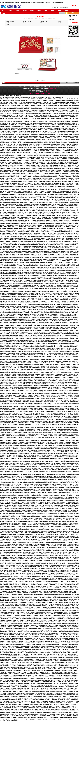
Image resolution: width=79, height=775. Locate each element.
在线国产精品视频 (28, 213)
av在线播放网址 (68, 176)
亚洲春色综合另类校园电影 (18, 424)
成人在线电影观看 (8, 375)
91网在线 (51, 105)
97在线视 (43, 673)
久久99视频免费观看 (27, 510)
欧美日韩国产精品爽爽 (39, 401)
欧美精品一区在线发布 (36, 473)
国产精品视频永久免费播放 (65, 455)
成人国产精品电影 (51, 170)
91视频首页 (19, 105)
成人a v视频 (75, 714)
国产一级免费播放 (40, 322)
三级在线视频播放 (17, 98)
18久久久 (75, 387)
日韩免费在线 (42, 469)
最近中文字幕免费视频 (46, 393)
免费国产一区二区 (54, 448)
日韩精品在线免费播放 (40, 683)
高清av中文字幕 (46, 330)
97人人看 (23, 670)
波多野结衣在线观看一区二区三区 (31, 550)
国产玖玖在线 (50, 526)
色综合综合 (71, 403)
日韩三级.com (46, 247)
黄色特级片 (71, 218)
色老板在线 (21, 463)
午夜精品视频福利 (13, 335)
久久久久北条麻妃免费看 (14, 340)
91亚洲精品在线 (51, 511)
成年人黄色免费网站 (18, 437)
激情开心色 (22, 330)
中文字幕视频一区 (16, 545)
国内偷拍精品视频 (18, 623)
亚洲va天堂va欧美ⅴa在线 (17, 461)
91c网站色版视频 (56, 576)
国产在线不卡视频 (34, 657)
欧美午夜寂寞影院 (65, 257)
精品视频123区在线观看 (19, 579)
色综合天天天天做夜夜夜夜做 (40, 228)
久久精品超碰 (57, 417)
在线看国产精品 (41, 675)
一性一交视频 (39, 192)
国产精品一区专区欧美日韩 (41, 688)
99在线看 (38, 314)
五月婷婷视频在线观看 (66, 707)
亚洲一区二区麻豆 (53, 247)
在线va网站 (32, 186)
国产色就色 (40, 630)
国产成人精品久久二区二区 (5, 649)
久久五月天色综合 (7, 529)
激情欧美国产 (32, 526)
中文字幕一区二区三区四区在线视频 (38, 188)
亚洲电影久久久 (20, 506)
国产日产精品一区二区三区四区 (50, 139)
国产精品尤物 (66, 220)
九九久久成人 (26, 506)
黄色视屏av (32, 359)
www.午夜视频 (8, 578)
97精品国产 (58, 288)
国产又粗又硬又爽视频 (19, 111)
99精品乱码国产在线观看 (40, 463)
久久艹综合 (12, 678)
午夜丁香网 (2, 594)
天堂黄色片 (71, 330)
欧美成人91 (57, 644)
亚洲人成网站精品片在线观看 (53, 633)
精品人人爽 (29, 664)
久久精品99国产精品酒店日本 (23, 186)
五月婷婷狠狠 (43, 540)
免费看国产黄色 (34, 226)
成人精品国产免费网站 (41, 142)
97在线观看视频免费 (18, 555)
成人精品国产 (39, 189)
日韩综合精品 (59, 659)
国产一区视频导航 (63, 322)
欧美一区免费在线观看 (45, 426)
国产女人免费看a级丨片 (47, 338)
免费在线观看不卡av (44, 132)
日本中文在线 (21, 213)
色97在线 (30, 129)
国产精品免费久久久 (50, 188)
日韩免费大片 (33, 602)
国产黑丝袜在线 (57, 333)
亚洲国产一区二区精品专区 (69, 171)
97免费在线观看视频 (55, 283)
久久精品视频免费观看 (44, 494)
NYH (46, 21)
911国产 (28, 123)
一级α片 (65, 147)
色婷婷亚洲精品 (69, 387)
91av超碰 (52, 450)
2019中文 (50, 424)
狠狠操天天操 (64, 447)
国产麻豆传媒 (39, 230)
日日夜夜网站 (32, 338)
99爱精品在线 (24, 374)
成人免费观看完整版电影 (52, 702)
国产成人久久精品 (74, 361)
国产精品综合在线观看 (47, 498)
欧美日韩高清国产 (33, 421)
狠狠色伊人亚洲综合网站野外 (21, 492)
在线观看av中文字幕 (12, 186)
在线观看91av (65, 388)
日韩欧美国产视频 (21, 361)
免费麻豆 (3, 293)
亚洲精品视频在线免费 (4, 306)
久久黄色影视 (21, 620)
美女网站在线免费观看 (15, 396)
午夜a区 (62, 529)
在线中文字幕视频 (63, 142)
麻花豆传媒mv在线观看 (73, 524)
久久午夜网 (8, 168)
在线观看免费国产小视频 (53, 479)
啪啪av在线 (66, 630)
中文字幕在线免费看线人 (51, 715)
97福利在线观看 (17, 118)
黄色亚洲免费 (6, 115)
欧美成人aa (40, 594)
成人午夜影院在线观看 (60, 563)
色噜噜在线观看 (61, 626)
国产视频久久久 (44, 259)
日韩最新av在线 (29, 131)
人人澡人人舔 (7, 654)
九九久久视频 (43, 639)
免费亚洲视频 (59, 183)
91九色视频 (33, 591)
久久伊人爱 (22, 280)
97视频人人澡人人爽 (24, 515)
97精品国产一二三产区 (62, 600)
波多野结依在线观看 (68, 633)
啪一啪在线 (8, 416)
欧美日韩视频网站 (36, 209)
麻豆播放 (29, 374)
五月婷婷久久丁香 (30, 132)
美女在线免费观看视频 (16, 704)
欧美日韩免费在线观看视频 (54, 612)
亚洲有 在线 (60, 111)
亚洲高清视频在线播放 (25, 377)
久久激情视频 (66, 332)
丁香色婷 (42, 260)
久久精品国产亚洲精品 (74, 532)
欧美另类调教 (59, 262)
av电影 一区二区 (73, 439)
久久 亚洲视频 (7, 712)
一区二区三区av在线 (56, 432)
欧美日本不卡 (3, 435)
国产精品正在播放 (43, 204)
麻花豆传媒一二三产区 (32, 181)
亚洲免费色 (6, 165)
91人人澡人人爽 (73, 343)
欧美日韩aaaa (15, 375)
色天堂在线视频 (10, 607)
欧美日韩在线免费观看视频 (26, 448)
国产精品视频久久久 (36, 673)
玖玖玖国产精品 (31, 432)
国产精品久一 (4, 424)
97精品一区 (45, 335)
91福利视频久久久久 (34, 612)
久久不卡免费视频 (15, 639)
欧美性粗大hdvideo (22, 158)
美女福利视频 (23, 445)
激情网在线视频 (32, 341)
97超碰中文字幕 (20, 183)
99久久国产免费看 (41, 150)
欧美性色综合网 (20, 508)
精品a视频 (44, 213)
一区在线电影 (32, 215)
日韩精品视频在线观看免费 (27, 489)
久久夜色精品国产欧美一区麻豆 (59, 377)
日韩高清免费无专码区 (60, 184)
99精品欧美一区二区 (46, 154)
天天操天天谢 (11, 367)
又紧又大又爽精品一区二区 (43, 657)
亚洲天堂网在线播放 (69, 646)
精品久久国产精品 (50, 699)
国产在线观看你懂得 (31, 466)
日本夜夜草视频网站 (56, 328)
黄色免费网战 (65, 437)
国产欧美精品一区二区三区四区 (47, 414)
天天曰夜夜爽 (13, 618)
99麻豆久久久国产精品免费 (8, 414)
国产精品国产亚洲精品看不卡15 (59, 662)
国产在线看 (72, 202)
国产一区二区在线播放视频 (10, 191)
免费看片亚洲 (74, 354)
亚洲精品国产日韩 (60, 118)
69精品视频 (10, 429)
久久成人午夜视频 (45, 400)
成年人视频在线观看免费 (33, 592)
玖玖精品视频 (27, 693)
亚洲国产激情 (56, 129)
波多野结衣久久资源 (23, 128)
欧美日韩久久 (49, 662)
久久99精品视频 (71, 668)
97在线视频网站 (38, 484)
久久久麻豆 (42, 417)
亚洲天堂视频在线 (15, 107)
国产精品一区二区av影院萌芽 (62, 591)
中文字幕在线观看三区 (20, 434)
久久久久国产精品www (31, 157)
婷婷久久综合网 (48, 673)
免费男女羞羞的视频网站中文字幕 (29, 544)
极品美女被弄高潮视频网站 (68, 657)
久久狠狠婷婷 (7, 460)
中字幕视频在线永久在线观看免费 (42, 406)
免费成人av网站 (74, 285)
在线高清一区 (55, 547)
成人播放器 (39, 565)
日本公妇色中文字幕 (58, 197)
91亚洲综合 (11, 134)
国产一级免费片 (66, 351)
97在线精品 (19, 712)
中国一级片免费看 (16, 184)
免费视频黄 (46, 314)
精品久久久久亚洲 (43, 584)
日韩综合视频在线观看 (50, 654)
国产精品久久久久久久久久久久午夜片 (35, 200)
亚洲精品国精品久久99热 (61, 421)
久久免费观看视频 (5, 552)
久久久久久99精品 (48, 121)
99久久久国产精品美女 (59, 124)
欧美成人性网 (49, 636)
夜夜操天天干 (48, 382)
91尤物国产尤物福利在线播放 (51, 443)
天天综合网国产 (70, 484)
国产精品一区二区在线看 (40, 440)
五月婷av (43, 570)
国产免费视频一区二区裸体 (26, 299)
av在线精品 (13, 649)
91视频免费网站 (39, 183)
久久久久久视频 (42, 163)
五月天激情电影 (44, 481)
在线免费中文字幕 (72, 678)
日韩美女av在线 (56, 647)
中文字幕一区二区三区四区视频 (25, 659)
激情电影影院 (19, 589)
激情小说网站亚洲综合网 (66, 584)
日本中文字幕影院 (18, 204)
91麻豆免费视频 (26, 239)
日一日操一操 (76, 461)
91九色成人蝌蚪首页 (69, 550)
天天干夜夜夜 (40, 435)
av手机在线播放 (10, 228)
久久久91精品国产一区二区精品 (54, 584)
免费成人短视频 (65, 103)
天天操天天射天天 (27, 706)
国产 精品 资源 (65, 230)
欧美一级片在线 (39, 524)
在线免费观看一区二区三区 (72, 587)
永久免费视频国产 (16, 445)
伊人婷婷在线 (60, 220)
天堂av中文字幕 (5, 155)
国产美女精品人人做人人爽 (25, 340)
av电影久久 (17, 681)
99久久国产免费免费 (73, 324)
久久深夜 (35, 442)
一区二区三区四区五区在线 (61, 654)
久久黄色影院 (5, 322)
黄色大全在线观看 (14, 192)
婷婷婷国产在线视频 (49, 704)
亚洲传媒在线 (23, 343)
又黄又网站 (40, 421)
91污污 (49, 293)
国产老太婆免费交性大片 (12, 571)
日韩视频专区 (55, 202)
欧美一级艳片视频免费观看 (65, 283)
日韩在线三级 (47, 137)
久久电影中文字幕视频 (59, 414)
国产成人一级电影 (3, 542)
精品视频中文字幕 (56, 204)
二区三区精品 (50, 688)
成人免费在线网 (5, 634)
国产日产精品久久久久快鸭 (65, 107)
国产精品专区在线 (11, 477)
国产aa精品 (19, 351)
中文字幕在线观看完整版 (60, 450)
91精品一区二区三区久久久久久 (57, 225)
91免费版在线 (74, 696)
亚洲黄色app (8, 447)
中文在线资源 (75, 508)
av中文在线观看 (63, 301)
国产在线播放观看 (65, 528)
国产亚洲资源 (39, 168)
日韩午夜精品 (68, 281)
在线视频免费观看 (69, 293)
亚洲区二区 (26, 464)
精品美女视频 (32, 497)
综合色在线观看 (9, 309)
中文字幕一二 (44, 539)
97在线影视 (8, 225)
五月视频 (21, 529)
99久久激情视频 (44, 341)
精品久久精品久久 (38, 233)
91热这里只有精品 (68, 592)
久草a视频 (30, 395)
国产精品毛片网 (49, 317)
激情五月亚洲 (65, 115)
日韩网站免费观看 (63, 265)
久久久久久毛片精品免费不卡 (6, 539)
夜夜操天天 (33, 621)
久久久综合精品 (62, 670)
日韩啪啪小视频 (62, 315)
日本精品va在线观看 (29, 502)
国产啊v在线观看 (36, 566)
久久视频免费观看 (42, 460)
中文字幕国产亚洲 (27, 576)
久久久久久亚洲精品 (55, 200)
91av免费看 (8, 498)
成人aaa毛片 (12, 460)
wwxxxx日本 (12, 325)
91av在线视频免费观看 (5, 518)
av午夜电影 (22, 502)
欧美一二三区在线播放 (72, 181)
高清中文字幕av (26, 605)
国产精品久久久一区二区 (65, 440)
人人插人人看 (46, 362)
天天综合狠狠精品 (8, 226)
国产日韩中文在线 (25, 223)
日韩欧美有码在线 (32, 332)
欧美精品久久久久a (54, 260)
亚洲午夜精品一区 (65, 610)
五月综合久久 (25, 668)
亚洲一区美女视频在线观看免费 (16, 531)
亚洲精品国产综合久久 (26, 134)
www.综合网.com (42, 375)
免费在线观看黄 (22, 442)
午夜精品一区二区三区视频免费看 (68, 620)
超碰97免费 (45, 186)
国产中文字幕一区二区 (14, 691)
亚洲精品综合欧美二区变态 (50, 628)
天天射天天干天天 (68, 236)
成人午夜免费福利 (13, 194)
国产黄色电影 (45, 230)
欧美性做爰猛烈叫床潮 (15, 516)
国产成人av (20, 497)
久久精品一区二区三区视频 (54, 553)
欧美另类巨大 (35, 291)
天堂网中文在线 (52, 568)
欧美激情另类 (56, 353)
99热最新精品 (11, 332)
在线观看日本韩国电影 (47, 712)
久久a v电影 (35, 320)
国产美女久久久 (28, 634)
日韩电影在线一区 (35, 307)
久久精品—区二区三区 (12, 523)
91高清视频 (48, 646)
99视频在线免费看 (9, 293)
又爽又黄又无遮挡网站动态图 (61, 571)
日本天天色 (73, 149)
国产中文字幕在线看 (45, 555)
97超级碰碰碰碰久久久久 (29, 424)
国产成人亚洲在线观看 (59, 534)
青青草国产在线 (51, 186)
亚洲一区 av (65, 688)
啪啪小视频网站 (7, 197)
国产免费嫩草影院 (63, 231)
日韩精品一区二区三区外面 (5, 141)
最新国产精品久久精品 (64, 145)
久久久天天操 (23, 699)
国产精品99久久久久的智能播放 (51, 672)
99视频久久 (48, 667)
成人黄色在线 (75, 649)
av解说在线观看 (11, 621)
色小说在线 (61, 630)
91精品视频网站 (3, 432)
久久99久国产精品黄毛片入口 (65, 675)
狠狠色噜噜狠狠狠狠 (56, 116)
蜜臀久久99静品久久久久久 (63, 369)
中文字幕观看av (72, 102)
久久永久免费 (19, 489)
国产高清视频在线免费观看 (15, 189)
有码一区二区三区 (19, 621)
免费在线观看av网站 (36, 100)
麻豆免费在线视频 (64, 498)
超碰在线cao (39, 422)
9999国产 (47, 150)
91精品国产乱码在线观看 (22, 380)
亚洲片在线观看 (70, 129)
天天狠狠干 (61, 327)
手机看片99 (44, 422)
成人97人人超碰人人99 (26, 654)
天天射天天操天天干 (34, 532)
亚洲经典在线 (47, 184)
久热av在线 (39, 485)
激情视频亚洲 (74, 150)
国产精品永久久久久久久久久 (8, 291)
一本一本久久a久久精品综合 (10, 596)
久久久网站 (36, 536)
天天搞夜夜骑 (19, 626)
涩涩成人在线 (68, 615)
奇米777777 (65, 262)
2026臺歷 (10, 10)
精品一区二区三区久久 (36, 238)
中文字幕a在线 (72, 557)
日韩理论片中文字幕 (7, 581)
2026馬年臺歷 (76, 82)
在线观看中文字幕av (41, 377)
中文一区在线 (71, 317)
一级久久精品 (51, 259)
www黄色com (3, 152)
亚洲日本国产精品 (23, 327)
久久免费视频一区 (26, 144)
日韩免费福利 (48, 134)
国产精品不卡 (10, 413)
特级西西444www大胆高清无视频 (23, 563)
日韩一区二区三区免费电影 (39, 315)
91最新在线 (54, 369)
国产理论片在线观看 (56, 712)
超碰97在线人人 (24, 393)
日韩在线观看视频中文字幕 (32, 413)
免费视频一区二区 (8, 597)
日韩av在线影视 (70, 377)
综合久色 (71, 267)
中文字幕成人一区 (25, 479)
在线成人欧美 (45, 233)
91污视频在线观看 (15, 162)
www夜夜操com (42, 646)
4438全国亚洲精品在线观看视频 (38, 510)
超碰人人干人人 (19, 477)
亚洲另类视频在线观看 (67, 605)
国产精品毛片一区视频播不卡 (29, 411)
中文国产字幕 (63, 680)
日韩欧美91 (11, 137)
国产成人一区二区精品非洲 (57, 506)
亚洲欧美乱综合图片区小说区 (61, 275)
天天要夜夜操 (40, 390)
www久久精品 (4, 557)
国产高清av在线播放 (30, 243)
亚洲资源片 (12, 345)
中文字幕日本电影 (28, 330)
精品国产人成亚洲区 (21, 217)
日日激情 (7, 589)
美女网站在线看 (9, 439)
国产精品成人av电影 (62, 162)
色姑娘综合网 (28, 362)
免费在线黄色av (17, 377)
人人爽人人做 (64, 566)
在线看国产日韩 (8, 594)
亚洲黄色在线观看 (16, 409)
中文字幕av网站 (27, 455)
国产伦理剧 (59, 456)
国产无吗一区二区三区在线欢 (15, 450)
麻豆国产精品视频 (64, 612)
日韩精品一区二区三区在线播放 (24, 265)
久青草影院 (61, 205)
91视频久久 (29, 607)
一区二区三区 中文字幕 (19, 249)
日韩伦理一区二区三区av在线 (23, 160)
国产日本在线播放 (74, 294)
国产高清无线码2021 (25, 422)
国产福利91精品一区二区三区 (11, 536)
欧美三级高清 (51, 333)
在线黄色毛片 (71, 103)
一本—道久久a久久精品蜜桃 (21, 408)
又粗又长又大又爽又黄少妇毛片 (53, 664)
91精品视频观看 (9, 409)
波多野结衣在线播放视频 (25, 162)
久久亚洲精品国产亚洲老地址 (12, 685)
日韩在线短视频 (48, 315)
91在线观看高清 (12, 298)
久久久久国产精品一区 (25, 247)
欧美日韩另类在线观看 (46, 597)
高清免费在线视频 (21, 139)
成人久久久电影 (21, 309)
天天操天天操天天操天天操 (51, 489)
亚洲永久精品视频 (3, 320)
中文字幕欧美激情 (10, 623)
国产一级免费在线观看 (29, 385)
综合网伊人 (2, 218)
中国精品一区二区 (41, 283)
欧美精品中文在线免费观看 (62, 312)
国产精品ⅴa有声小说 (51, 228)
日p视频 (62, 325)
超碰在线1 (63, 165)
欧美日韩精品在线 (22, 233)
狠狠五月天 (19, 638)
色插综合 (18, 298)
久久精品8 (4, 571)
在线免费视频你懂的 (35, 217)
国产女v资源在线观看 (55, 455)
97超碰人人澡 (10, 121)
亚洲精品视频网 (74, 519)
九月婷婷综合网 (6, 299)
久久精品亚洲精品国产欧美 (21, 651)
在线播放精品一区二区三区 (35, 162)
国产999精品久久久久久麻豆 (40, 113)
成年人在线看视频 (54, 171)
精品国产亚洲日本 (20, 152)
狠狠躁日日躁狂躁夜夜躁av (39, 613)
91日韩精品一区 (71, 600)
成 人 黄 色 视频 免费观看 (69, 529)
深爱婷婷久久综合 (38, 186)
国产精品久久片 (15, 233)
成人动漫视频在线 (12, 390)
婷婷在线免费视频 (6, 699)
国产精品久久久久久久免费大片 (24, 644)
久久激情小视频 (8, 126)
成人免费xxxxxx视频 (30, 439)
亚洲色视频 (57, 699)
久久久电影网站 (60, 343)
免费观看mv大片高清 (17, 228)
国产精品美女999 (35, 469)
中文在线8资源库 (12, 207)
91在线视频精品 (63, 477)
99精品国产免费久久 (59, 181)
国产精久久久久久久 (61, 387)
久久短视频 (75, 270)
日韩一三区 (66, 602)
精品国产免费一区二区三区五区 (64, 192)
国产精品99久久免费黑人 (14, 502)
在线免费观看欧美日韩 (10, 252)
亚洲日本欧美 (63, 264)
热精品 (29, 494)
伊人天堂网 (20, 471)
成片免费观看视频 (64, 712)
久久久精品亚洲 (40, 152)
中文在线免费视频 (63, 587)
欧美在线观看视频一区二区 (64, 625)
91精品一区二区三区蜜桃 (27, 498)
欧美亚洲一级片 (50, 464)
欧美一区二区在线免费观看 (8, 111)
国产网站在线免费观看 (27, 246)
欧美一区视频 (46, 529)
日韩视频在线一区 (12, 275)
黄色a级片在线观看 (28, 210)
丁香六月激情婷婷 (50, 408)
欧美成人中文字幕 (51, 351)
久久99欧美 (38, 570)
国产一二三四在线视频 (48, 589)
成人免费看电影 (48, 369)
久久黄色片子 (42, 121)
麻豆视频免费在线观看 (37, 335)
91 (22, 126)
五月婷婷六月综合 (11, 213)
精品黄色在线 (49, 427)
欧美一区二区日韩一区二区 (42, 587)
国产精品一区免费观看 (65, 379)
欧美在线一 (72, 183)
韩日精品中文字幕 (8, 254)
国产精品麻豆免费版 (75, 379)
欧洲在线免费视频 (70, 296)
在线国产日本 (26, 688)
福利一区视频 (65, 659)
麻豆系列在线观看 (3, 704)
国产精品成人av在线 (19, 636)
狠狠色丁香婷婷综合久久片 (54, 141)
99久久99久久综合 (64, 252)
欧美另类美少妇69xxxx (15, 209)
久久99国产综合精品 (47, 432)
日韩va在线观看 (72, 341)
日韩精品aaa (40, 272)
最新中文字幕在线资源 (6, 639)
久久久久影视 (67, 414)
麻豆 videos (21, 576)
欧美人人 (56, 579)
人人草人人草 (59, 285)
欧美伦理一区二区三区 (63, 494)
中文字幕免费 (73, 349)
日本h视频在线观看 (33, 468)
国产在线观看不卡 (34, 171)
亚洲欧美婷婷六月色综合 (23, 288)
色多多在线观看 (42, 502)
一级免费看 (21, 260)
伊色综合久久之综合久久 (20, 485)
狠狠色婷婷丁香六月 (46, 231)
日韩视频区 (65, 539)
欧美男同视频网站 (13, 312)
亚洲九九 (44, 343)
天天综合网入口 (20, 426)
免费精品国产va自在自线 (14, 280)
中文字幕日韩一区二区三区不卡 (55, 346)
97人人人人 (62, 639)
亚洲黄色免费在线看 (36, 374)
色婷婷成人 (69, 515)
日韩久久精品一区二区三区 (25, 236)
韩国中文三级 (33, 123)
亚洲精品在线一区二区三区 (57, 497)
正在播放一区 (72, 681)
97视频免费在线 (50, 281)
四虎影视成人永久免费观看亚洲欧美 (24, 154)
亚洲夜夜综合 (47, 401)
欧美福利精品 (41, 184)
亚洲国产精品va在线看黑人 (23, 490)
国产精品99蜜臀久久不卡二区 (29, 170)
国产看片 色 (16, 500)
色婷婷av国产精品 (9, 437)
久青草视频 (20, 630)
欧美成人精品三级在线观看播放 (22, 503)
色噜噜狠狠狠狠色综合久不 (55, 367)
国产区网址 (36, 398)
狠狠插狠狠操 (18, 719)
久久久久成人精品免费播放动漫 (22, 353)
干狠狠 (6, 651)
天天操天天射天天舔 (55, 265)
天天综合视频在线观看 (55, 532)
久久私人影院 (9, 419)
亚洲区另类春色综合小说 (71, 518)
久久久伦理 (29, 372)
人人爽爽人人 (38, 175)
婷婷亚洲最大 (38, 304)
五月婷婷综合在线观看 (68, 241)
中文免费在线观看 (11, 359)
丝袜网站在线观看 (17, 401)
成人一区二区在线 (9, 188)
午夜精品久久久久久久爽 (26, 409)
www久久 (41, 312)
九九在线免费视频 (74, 367)
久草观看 (10, 327)
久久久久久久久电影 (29, 579)
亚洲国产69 (50, 348)
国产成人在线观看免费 (34, 264)
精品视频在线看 (64, 358)
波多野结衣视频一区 (19, 348)
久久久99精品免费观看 (42, 181)
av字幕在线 (59, 330)
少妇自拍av (23, 702)
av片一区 (69, 523)
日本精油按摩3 (71, 445)
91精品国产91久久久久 (53, 685)
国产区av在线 (46, 123)
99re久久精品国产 (38, 243)
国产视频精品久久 (12, 200)
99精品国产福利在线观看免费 (19, 599)
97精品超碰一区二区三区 (69, 408)
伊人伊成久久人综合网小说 (51, 361)
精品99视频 (68, 152)
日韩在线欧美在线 (11, 246)
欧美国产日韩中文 (64, 189)
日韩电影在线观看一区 (60, 411)
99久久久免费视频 (29, 581)
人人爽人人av (67, 383)
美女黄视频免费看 (56, 136)
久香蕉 (32, 398)
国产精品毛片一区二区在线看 (61, 422)
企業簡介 (46, 10)
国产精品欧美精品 (74, 625)
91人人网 (59, 103)
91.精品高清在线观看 (9, 587)
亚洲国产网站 (51, 273)
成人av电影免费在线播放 (24, 526)
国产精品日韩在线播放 (27, 473)
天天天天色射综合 (28, 309)
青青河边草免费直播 (44, 536)
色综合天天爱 (53, 456)
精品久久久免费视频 (58, 166)
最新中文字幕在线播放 (38, 131)
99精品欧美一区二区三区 (44, 244)
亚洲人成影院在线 (70, 162)
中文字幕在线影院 (48, 447)
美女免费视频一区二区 (59, 188)
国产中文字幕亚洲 (52, 694)
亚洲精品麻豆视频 (65, 537)
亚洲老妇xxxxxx (36, 197)
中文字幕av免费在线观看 (8, 136)
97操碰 (57, 215)
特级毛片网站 (14, 324)
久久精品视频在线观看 (21, 243)
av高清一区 (26, 116)
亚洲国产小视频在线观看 (23, 443)
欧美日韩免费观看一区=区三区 (29, 437)
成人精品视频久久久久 (22, 157)
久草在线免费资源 (29, 481)
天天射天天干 (69, 226)
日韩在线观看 (59, 528)
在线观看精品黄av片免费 (6, 171)
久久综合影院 (24, 560)
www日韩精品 (17, 113)
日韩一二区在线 (39, 503)
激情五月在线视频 (13, 451)
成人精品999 (9, 524)
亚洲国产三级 (57, 477)
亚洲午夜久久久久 (25, 618)
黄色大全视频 (53, 137)
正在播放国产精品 (75, 176)
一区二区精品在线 (75, 192)
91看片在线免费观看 (7, 686)
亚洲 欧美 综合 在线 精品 (65, 439)
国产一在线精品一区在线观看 (70, 393)
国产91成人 (49, 116)
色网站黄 (45, 453)
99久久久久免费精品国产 (48, 519)
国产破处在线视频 (48, 311)
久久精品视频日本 (13, 333)
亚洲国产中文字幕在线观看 (63, 324)
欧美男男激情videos (57, 447)
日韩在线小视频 (73, 205)
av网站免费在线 (41, 672)
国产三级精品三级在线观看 (50, 118)
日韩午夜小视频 (30, 495)
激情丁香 (29, 528)
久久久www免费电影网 (9, 673)
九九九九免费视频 (54, 192)
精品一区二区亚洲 (16, 570)
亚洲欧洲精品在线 (12, 651)
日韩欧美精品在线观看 (71, 654)
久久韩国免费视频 (46, 484)
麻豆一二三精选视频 (33, 691)
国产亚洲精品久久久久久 (22, 333)
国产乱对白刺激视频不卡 (30, 139)
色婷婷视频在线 (19, 239)
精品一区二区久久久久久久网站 (63, 335)
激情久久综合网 (5, 147)
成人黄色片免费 (48, 469)
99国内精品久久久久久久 (54, 439)
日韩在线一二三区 (26, 171)
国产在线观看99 (39, 126)
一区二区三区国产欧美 (21, 458)
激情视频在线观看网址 (36, 600)
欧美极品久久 (30, 562)
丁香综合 (10, 704)
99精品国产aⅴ (14, 372)
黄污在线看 (58, 652)
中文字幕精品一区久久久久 (16, 473)
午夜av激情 (43, 281)
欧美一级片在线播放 (54, 243)
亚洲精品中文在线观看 (36, 576)
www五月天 (24, 202)
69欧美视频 (8, 511)
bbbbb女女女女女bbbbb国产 (30, 183)
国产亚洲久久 (6, 490)
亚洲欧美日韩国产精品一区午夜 (66, 576)
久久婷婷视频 (62, 374)
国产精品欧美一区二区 (28, 257)
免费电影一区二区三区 (18, 474)
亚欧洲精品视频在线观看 (72, 474)
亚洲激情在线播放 (46, 179)
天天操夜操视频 (54, 621)
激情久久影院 (57, 254)
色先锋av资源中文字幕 (58, 354)
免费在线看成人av (57, 281)
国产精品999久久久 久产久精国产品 (22, 359)
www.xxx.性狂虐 (44, 351)
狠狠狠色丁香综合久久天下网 (59, 589)
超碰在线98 (63, 390)
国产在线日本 (17, 515)
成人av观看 (38, 604)
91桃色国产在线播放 (64, 704)
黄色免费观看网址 (33, 435)
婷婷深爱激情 (39, 474)
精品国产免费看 (51, 209)
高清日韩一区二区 (7, 294)
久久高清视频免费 (71, 123)
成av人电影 (53, 147)
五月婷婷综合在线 (27, 529)
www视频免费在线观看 (36, 523)
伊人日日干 (7, 680)
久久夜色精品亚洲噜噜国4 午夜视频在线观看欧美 (32, 476)
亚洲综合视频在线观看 (46, 680)
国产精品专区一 (43, 197)
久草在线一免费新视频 (34, 312)
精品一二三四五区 (64, 141)
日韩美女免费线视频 (48, 445)
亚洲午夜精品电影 (68, 249)
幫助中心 (60, 10)
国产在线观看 (33, 192)
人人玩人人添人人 (44, 217)
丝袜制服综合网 (5, 681)
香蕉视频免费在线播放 (48, 670)
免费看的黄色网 (62, 558)
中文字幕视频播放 (19, 325)
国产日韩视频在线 (30, 403)
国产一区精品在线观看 (69, 243)
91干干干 (32, 115)
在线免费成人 (18, 166)
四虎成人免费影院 (35, 375)
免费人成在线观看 (60, 429)
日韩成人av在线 (35, 163)
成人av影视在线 (6, 383)
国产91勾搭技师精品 (12, 714)
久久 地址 (76, 672)
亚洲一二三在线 (12, 565)
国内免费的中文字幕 (22, 495)
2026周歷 (25, 10)
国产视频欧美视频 (22, 107)
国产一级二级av (57, 463)
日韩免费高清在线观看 (32, 651)
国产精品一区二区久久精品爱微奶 (22, 468)
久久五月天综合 (11, 388)
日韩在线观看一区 (14, 518)
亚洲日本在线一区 (33, 586)
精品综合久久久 (74, 477)
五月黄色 (54, 383)
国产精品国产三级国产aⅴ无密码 (51, 226)
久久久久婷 (34, 283)
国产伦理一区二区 (47, 210)
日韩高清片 (25, 121)
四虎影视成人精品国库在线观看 (30, 108)
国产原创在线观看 (7, 202)
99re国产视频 (41, 171)
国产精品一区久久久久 (46, 155)
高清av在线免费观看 (18, 137)
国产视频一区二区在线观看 (26, 102)
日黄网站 (41, 532)
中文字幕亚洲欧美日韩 (36, 451)
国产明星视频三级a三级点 (71, 662)
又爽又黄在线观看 (13, 702)
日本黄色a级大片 (40, 586)
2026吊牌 (32, 10)
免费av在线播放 (51, 536)
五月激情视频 (12, 584)
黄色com (5, 231)
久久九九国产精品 (10, 369)
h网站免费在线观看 (11, 625)
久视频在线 (21, 366)
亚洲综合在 (33, 430)
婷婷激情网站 (3, 641)
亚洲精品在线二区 (15, 655)
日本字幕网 (10, 320)
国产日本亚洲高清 (64, 380)
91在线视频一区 (56, 175)
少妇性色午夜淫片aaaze (6, 233)
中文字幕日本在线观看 (57, 688)
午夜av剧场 (53, 288)
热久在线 (34, 498)
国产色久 (72, 314)
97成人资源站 (17, 528)
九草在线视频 (60, 673)
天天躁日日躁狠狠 (26, 301)
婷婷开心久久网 (41, 434)
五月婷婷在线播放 (5, 691)
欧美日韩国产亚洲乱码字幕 (64, 202)
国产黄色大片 (41, 236)
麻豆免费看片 (69, 315)
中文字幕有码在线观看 (24, 602)
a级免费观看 (50, 515)
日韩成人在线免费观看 (63, 476)
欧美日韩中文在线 (30, 660)
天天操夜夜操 (36, 369)
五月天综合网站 (27, 126)
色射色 (62, 400)
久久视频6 (60, 388)
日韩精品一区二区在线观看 (41, 571)
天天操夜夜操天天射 (27, 218)
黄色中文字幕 (3, 419)
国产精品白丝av (46, 594)
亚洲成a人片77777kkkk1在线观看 (16, 165)
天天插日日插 (6, 495)
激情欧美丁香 (47, 194)
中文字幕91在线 (14, 660)
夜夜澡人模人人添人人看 (62, 702)
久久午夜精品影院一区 (63, 317)
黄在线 (68, 147)
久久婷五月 (24, 607)
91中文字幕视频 (51, 307)
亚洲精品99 (9, 505)
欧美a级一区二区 (68, 126)
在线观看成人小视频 (46, 523)
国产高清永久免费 (33, 249)
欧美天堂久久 (32, 618)
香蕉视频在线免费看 (4, 364)
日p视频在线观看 (6, 396)
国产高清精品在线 (17, 615)
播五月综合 (71, 573)
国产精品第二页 (57, 173)
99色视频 (32, 294)
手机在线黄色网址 (27, 165)
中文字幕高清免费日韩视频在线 (8, 422)
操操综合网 (50, 128)
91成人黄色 (6, 317)
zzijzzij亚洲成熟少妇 (35, 494)
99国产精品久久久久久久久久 (23, 141)
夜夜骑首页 (31, 615)
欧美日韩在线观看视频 (46, 392)
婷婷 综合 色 (59, 115)
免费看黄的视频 (42, 220)
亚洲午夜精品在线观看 (46, 215)
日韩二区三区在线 (10, 236)
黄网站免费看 (9, 241)
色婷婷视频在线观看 (13, 490)
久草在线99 (70, 570)
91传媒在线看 (61, 487)
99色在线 (41, 477)
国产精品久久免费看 (49, 468)
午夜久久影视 (47, 157)
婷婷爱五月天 (25, 129)
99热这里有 (15, 309)
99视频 (51, 194)
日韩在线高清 (46, 421)
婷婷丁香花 (53, 154)
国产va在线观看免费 (25, 453)
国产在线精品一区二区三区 (63, 557)
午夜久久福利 (38, 155)
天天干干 (54, 262)
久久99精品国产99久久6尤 (20, 175)
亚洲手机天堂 (31, 583)
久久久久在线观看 (16, 254)
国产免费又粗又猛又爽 (39, 411)
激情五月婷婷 (7, 613)
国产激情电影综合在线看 (38, 346)
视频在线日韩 (66, 482)
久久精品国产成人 (24, 356)
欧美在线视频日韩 (3, 154)
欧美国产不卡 (32, 503)
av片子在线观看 (18, 547)
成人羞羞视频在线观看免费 (47, 218)
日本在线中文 (53, 490)
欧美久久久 (37, 625)
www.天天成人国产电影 (10, 468)
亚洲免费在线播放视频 (36, 367)
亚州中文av (38, 680)
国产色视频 (70, 345)
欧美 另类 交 (10, 118)
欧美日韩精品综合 (38, 712)
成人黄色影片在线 (63, 175)
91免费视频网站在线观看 (26, 516)
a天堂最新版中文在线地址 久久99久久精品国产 (26, 120)
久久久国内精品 (34, 633)
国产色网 (21, 218)
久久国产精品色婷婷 (48, 660)
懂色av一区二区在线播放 (74, 380)
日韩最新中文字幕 (11, 521)
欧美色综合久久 (36, 584)
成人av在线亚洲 (38, 513)
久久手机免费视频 (71, 116)
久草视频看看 (47, 236)
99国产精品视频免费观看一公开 (48, 681)
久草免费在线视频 (25, 586)
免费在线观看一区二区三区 (72, 521)
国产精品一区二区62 (4, 380)
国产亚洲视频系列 (68, 686)
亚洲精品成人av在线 (50, 531)
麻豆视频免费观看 (40, 353)
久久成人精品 (37, 540)
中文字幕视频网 (27, 463)
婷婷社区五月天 (65, 481)
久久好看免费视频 (73, 165)
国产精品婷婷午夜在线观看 (37, 364)
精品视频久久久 (22, 641)
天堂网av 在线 (28, 367)
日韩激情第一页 (37, 400)
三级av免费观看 (56, 505)
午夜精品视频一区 (40, 311)
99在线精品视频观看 (60, 233)
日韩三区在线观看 (48, 413)
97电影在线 (61, 633)
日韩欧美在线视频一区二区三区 (41, 273)
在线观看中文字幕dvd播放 (62, 665)
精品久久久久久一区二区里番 (55, 123)
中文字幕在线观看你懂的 (15, 699)
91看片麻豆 (7, 443)
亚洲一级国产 (42, 134)
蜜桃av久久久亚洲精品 (65, 417)
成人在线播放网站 (47, 528)
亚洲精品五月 (63, 649)
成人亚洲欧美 (49, 620)
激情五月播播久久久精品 (60, 152)
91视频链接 (70, 163)
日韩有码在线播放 (26, 354)
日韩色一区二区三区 (56, 566)
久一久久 (47, 714)
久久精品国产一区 (14, 550)
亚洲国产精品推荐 (45, 141)
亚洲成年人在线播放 (12, 542)
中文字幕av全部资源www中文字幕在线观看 (40, 707)
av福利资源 (26, 249)
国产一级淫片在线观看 (26, 226)
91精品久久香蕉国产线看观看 (67, 239)
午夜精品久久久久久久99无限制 (15, 411)
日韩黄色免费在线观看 (58, 696)
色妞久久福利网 (29, 641)
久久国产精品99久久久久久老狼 (22, 341)
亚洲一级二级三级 (28, 197)
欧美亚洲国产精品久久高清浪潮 (18, 362)
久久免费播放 (74, 372)
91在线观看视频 (54, 524)
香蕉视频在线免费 (51, 275)
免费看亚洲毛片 (70, 209)
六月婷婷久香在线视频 (56, 540)
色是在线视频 (33, 680)
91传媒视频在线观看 (8, 142)
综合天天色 (11, 485)
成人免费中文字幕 (30, 513)
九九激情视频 (33, 474)
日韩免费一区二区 (40, 430)
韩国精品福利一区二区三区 (42, 694)
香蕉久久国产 (16, 429)
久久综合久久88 (27, 518)
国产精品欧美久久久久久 (19, 673)
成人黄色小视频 (72, 638)
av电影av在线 (31, 536)
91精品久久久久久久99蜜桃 (12, 307)
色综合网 (15, 144)
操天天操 (35, 581)
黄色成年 (72, 338)
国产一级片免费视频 (30, 113)
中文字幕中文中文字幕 (5, 610)
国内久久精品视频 (53, 312)
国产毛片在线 (66, 197)
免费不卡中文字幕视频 (40, 437)
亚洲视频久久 (66, 568)
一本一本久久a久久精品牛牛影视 (63, 667)
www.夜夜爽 (47, 260)
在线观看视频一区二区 (33, 212)
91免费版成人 (28, 617)
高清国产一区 (29, 570)
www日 (15, 466)
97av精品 (41, 432)
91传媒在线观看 (51, 254)
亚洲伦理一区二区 (44, 647)
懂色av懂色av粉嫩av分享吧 (57, 311)
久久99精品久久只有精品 (65, 553)
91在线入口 (14, 160)
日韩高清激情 (32, 267)
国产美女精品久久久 (12, 205)
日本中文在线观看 (7, 149)
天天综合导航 (56, 495)
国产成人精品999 (5, 137)
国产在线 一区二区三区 (24, 701)
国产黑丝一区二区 (27, 220)
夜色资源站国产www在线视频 (15, 513)
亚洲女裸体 (8, 158)
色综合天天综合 (74, 429)
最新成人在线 (45, 424)
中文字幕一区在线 (67, 497)
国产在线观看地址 (64, 485)
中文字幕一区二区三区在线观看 (8, 544)
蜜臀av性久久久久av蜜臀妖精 (27, 173)
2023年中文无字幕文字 (20, 481)
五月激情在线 (67, 356)
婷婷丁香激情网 (19, 694)
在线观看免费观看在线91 (52, 324)
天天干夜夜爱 (25, 623)
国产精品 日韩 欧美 (46, 162)
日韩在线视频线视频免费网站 (31, 596)
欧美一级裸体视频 (34, 447)
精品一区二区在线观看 (72, 612)
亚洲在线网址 (45, 685)
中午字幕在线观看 (74, 304)
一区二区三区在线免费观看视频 (15, 573)
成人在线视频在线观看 (33, 388)
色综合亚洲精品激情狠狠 (35, 506)
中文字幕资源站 (71, 540)
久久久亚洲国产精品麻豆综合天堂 (10, 403)
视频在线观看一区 (20, 649)
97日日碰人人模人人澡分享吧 (66, 706)
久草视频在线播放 (20, 557)
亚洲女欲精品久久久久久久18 (53, 516)
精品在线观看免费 (42, 286)
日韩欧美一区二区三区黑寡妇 (17, 455)
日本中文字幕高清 (31, 492)
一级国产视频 (19, 294)
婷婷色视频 (60, 657)
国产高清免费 (57, 196)
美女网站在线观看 (60, 393)
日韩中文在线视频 (6, 617)
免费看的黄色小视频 (6, 128)
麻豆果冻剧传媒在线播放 (22, 542)
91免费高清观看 (55, 542)
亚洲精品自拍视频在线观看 (55, 503)
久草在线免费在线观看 (63, 565)
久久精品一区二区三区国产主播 (15, 652)
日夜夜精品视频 (12, 257)
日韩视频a (71, 659)
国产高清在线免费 (29, 298)
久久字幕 (11, 338)
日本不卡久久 (38, 215)
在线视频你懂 (37, 115)
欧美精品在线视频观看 (8, 583)
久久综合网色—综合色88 (45, 398)
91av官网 (33, 617)
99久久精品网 (63, 652)
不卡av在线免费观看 (34, 205)
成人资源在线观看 (39, 416)
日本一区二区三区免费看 (62, 552)
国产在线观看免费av (7, 707)
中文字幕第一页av (14, 576)
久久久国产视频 (60, 490)
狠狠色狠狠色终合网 (35, 265)
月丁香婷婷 (68, 139)
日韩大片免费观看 (66, 628)
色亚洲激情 (2, 651)
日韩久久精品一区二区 (12, 154)
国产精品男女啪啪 (57, 464)
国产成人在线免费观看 (73, 434)
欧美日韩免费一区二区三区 (31, 419)
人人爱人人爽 (72, 451)
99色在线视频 (39, 343)
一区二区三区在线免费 (66, 526)
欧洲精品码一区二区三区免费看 (54, 189)
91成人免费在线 (68, 372)
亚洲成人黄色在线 (40, 325)
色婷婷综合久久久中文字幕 (28, 345)
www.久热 (11, 555)
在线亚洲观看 (4, 213)
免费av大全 (75, 364)
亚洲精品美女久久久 (41, 596)
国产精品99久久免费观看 (5, 192)
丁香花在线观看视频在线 (50, 644)
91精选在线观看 (33, 377)
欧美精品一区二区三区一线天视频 (29, 571)
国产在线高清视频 (30, 549)
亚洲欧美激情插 (27, 254)
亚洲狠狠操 (22, 427)
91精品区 (35, 325)
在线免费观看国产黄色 (16, 393)
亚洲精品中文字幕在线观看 (53, 120)
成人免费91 (13, 132)
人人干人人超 (41, 395)
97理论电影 (68, 186)
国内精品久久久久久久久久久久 (8, 281)
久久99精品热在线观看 (57, 519)
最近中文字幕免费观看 (66, 500)
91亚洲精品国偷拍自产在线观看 (19, 539)
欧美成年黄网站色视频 (27, 325)
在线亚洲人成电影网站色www (55, 272)
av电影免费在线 (27, 398)
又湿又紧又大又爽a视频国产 (9, 103)
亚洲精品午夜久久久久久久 (41, 332)
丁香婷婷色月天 (63, 515)
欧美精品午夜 (21, 587)
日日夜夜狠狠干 (42, 262)
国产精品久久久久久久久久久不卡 (27, 118)
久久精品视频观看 (55, 142)
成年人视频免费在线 (28, 348)
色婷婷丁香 (35, 129)
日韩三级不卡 (3, 98)
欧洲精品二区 (8, 218)
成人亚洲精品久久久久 (44, 299)
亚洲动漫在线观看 (67, 490)
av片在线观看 (8, 709)
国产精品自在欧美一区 (14, 147)
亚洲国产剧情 (31, 712)
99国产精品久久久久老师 (65, 636)
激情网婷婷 (30, 566)
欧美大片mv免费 (25, 212)
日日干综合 (64, 260)
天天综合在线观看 (62, 479)
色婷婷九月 (58, 236)
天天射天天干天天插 (67, 696)
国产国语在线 (30, 665)
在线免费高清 (15, 644)
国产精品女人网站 (65, 531)
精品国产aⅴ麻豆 (14, 416)
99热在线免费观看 (16, 283)
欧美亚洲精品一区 (72, 485)
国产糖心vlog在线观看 (69, 233)
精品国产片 (12, 528)
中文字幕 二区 (19, 566)
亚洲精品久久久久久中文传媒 (61, 296)
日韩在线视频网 (19, 205)
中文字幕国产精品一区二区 (18, 385)
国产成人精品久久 (30, 233)
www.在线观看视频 (27, 322)
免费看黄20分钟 (24, 319)
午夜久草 (3, 409)
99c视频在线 (62, 362)
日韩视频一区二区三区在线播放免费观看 (14, 277)
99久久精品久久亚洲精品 (61, 596)
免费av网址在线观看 (38, 471)
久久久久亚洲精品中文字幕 (32, 184)
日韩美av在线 (26, 277)
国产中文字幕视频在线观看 (53, 132)
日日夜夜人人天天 (7, 124)
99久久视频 (41, 528)
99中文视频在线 (19, 252)
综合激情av (4, 720)
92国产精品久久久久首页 (62, 599)
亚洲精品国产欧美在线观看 (47, 291)
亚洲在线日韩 (24, 272)
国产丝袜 (48, 286)
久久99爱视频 (36, 173)
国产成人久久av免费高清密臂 (37, 553)
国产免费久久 (39, 396)
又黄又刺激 (16, 338)
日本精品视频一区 (3, 434)
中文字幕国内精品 (41, 686)
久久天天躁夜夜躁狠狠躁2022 (34, 714)
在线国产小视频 (63, 426)
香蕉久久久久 (50, 693)
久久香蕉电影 (73, 553)
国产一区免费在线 (62, 129)
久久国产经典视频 (65, 435)
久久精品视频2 (40, 557)
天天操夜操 (33, 301)
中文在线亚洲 (32, 105)
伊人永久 (75, 464)
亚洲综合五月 (3, 668)
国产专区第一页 (63, 307)
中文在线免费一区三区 (48, 557)
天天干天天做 (17, 291)
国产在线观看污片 (74, 417)
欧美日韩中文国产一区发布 (17, 447)
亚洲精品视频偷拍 (57, 526)
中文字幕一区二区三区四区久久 (24, 307)
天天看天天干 (21, 685)
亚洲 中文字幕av (11, 328)
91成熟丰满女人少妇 (72, 494)
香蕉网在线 (52, 529)
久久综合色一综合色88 (14, 181)
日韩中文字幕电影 (55, 134)
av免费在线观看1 (62, 413)
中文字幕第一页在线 (22, 660)
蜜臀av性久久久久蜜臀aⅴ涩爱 (53, 298)
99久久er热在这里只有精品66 (37, 124)
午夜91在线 (51, 707)
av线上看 (19, 702)
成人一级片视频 (13, 613)
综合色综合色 (28, 194)
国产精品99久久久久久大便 (40, 662)
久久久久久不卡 (19, 176)
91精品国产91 (46, 477)
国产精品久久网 (5, 338)
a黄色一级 (44, 492)
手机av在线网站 (12, 116)
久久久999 (17, 526)
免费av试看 (62, 149)
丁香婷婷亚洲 (67, 325)
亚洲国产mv (52, 184)
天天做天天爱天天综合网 (67, 456)
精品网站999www (48, 466)
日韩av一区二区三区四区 (35, 490)
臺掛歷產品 (31, 86)
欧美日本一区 (48, 288)
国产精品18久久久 (19, 552)
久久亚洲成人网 (14, 149)
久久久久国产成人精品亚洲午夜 (37, 518)
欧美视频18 (23, 113)
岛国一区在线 (23, 291)
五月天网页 (24, 513)
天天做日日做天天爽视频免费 (10, 351)
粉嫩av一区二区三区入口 (70, 225)
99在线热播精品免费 (41, 241)
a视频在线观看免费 (22, 664)
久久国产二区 (63, 196)
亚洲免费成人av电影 (41, 108)
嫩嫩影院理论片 (25, 332)
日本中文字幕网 (5, 328)
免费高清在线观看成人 (7, 247)
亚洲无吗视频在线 (42, 327)
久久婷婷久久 (21, 594)
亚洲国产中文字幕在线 (63, 163)
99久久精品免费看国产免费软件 (24, 124)
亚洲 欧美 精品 (23, 610)
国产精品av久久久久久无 (71, 184)
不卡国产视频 (56, 317)
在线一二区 (5, 332)
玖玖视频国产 (18, 173)
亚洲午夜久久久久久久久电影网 (10, 675)
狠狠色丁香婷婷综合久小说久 (32, 286)
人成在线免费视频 (14, 163)
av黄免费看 (76, 359)
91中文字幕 (13, 563)
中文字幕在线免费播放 (36, 667)
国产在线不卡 (3, 694)
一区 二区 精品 (36, 145)
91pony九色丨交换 (69, 362)
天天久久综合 (9, 662)
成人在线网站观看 (15, 720)
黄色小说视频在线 (53, 678)
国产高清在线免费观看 (21, 534)
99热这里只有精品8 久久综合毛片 (10, 612)
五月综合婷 (74, 215)
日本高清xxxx (13, 176)
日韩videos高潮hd (69, 328)
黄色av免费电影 (5, 502)
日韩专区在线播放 (54, 340)
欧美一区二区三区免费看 (35, 639)
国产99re (25, 176)
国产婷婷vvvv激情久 (16, 505)
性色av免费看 (38, 105)
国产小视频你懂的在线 (22, 466)
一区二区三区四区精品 (25, 680)
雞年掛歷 (67, 7)
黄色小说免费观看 (60, 383)
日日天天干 (18, 654)
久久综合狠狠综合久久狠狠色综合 (24, 600)
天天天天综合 (17, 100)
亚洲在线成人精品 (44, 165)
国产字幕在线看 (53, 594)
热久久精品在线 (33, 247)
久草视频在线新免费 (23, 320)
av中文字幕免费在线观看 (54, 587)
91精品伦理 (27, 270)
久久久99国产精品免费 (58, 539)
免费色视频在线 (5, 702)
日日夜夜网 (13, 511)
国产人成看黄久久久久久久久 (55, 314)
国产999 (47, 691)
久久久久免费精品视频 (27, 414)
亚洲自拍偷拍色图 (36, 348)
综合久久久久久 (27, 591)
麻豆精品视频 (65, 638)
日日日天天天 (32, 547)
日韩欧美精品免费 (72, 179)
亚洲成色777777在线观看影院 (40, 715)
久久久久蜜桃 (23, 419)
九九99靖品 (2, 589)
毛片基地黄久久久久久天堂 (14, 238)
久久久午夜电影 (39, 136)
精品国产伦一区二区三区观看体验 (64, 489)
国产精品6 (70, 702)
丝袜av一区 (37, 359)
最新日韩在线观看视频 (47, 98)
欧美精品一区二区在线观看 (60, 562)
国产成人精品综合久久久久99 (54, 345)
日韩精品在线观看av (69, 247)
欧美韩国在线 (9, 657)
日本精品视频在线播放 (68, 178)
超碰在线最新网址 (34, 434)
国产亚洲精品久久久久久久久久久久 (37, 160)
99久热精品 (39, 519)
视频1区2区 (27, 532)
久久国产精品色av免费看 (29, 315)
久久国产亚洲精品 (69, 714)
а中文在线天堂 (38, 393)
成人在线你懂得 (24, 482)
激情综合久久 (40, 194)
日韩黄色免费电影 (54, 212)
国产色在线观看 (56, 691)
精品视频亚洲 (30, 631)
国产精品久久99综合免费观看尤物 (14, 199)
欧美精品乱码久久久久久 (64, 199)
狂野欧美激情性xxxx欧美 (57, 267)
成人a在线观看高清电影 (33, 382)
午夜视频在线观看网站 (34, 464)
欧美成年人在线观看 (68, 311)
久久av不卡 (30, 209)
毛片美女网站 (21, 192)
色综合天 (40, 403)
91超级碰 (9, 563)
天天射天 (2, 427)
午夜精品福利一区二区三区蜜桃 (55, 230)
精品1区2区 (37, 617)
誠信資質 (36, 86)
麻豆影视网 (35, 176)
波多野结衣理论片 (64, 273)
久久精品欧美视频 (65, 223)
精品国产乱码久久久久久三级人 (20, 406)
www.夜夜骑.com (46, 385)
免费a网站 (10, 102)
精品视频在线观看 (43, 487)
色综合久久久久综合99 (70, 128)
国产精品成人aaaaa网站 (39, 118)
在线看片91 (17, 680)
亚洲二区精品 (46, 346)
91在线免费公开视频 (57, 610)
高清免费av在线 (11, 547)
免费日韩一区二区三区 (67, 98)
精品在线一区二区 (26, 294)
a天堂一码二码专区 (66, 183)
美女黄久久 (72, 213)
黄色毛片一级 (32, 688)
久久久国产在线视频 (30, 540)
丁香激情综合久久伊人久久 (20, 672)
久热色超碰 (21, 464)
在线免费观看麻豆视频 (44, 626)
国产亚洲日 (11, 115)
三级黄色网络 (26, 683)
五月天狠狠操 (27, 587)
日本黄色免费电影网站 (17, 524)
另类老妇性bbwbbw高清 (68, 419)
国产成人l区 (52, 306)
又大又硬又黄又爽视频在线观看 (63, 443)
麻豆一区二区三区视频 (40, 466)
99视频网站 (52, 534)
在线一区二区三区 (27, 383)
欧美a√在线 (6, 298)
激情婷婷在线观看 (53, 626)
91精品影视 (70, 422)
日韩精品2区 (59, 628)
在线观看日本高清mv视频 (7, 474)
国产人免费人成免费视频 (57, 473)
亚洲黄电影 (16, 641)
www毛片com (12, 492)
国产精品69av (20, 633)
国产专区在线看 (37, 426)
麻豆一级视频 (45, 652)
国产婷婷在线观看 (35, 178)
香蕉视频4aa (9, 432)
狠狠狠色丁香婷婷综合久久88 (59, 128)
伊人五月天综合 (57, 707)
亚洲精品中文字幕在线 (23, 691)
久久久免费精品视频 (69, 547)
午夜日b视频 (47, 322)
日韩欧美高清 (68, 149)
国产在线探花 (68, 639)
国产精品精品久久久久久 (70, 228)
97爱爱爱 (35, 207)
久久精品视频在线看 (20, 617)
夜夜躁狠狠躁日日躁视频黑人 (46, 625)
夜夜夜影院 (69, 709)
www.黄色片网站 (49, 377)
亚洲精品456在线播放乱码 (36, 516)
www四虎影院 (13, 314)
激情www (38, 626)
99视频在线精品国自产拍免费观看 (31, 594)
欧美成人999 (18, 618)
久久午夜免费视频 (44, 209)
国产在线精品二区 (51, 453)
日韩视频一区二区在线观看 (58, 602)
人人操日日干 (57, 401)
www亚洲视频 (28, 100)
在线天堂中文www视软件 (37, 573)
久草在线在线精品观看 (69, 450)
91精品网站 (21, 379)
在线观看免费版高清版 (8, 179)
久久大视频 (52, 150)
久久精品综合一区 (56, 390)
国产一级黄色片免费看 (14, 317)
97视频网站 (48, 176)
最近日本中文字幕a (64, 432)
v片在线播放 (23, 298)
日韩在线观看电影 (57, 100)
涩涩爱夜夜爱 (63, 699)
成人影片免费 (67, 205)
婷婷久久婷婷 (57, 511)
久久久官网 (50, 204)
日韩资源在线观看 (60, 694)
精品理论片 (32, 259)
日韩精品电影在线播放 (59, 396)
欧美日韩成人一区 (8, 160)
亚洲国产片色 (11, 113)
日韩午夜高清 (21, 375)
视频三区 (45, 511)
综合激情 (14, 126)
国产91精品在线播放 (35, 280)
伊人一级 (77, 103)
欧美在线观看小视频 (55, 301)
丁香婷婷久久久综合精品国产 (65, 651)
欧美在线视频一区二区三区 (58, 406)
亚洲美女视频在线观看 (31, 534)
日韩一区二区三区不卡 (74, 191)
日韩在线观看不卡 (56, 126)
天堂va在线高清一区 (4, 715)
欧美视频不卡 (70, 672)
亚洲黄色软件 (19, 200)
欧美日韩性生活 (64, 100)
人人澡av (8, 152)
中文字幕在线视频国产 (37, 330)
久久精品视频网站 (8, 230)
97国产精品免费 (64, 511)
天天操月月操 (33, 251)
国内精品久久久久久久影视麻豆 (48, 573)
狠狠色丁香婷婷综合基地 (45, 265)
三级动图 (55, 557)
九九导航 (62, 236)
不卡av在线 (62, 120)
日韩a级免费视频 (16, 231)
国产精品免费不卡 (45, 304)
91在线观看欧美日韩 (67, 285)
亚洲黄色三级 (21, 338)
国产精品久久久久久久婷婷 (28, 678)
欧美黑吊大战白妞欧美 (57, 338)
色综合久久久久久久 (21, 613)
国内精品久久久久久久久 (8, 500)
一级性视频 (13, 503)
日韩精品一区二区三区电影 (54, 400)
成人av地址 (32, 662)
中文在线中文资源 (17, 102)
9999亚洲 (33, 539)
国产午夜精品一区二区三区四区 (35, 505)
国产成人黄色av (11, 251)
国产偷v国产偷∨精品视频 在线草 (50, 277)
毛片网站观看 (19, 202)
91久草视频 (69, 275)
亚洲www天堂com (45, 105)
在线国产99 (27, 168)
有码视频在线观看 (23, 500)
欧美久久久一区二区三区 (36, 254)
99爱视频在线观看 (63, 664)
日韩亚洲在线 (60, 701)
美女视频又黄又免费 (71, 544)
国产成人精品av (5, 451)
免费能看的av (41, 349)
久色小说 (64, 259)
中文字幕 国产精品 (10, 706)
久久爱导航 (18, 422)
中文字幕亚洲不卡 (42, 620)
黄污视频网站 (46, 131)
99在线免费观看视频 (33, 390)
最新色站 (32, 463)
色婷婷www (44, 380)
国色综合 (54, 332)
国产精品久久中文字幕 (50, 544)
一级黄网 (25, 278)
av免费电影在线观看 (41, 544)
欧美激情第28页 (40, 157)
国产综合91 (28, 539)
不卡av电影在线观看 (17, 586)
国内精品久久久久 (5, 249)
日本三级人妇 (53, 560)
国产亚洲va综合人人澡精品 (17, 578)
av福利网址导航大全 (71, 204)
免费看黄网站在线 (10, 526)
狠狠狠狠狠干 (74, 283)
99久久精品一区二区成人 (64, 113)
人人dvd (43, 451)
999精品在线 (74, 490)
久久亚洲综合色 (19, 246)
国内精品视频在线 (52, 481)
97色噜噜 (31, 655)
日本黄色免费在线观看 (20, 207)
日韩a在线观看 (73, 170)
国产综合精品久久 (14, 265)
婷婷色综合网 (3, 685)
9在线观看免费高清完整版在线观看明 (22, 251)
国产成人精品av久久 (73, 312)
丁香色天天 (23, 400)
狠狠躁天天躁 (25, 712)
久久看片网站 (57, 358)
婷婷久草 (36, 432)
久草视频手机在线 (55, 155)
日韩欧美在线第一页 (12, 557)
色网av (34, 396)
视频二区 (2, 430)
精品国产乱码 (36, 579)
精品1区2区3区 (40, 670)
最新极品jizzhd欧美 (7, 259)
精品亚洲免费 (63, 660)
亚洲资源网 (40, 103)
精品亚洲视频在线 (45, 563)
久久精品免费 (75, 592)
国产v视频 (62, 126)
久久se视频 (4, 228)
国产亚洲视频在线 (53, 330)
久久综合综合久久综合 (37, 213)
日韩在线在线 (36, 366)
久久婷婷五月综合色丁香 (65, 366)
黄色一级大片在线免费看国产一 (22, 349)
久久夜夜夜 (24, 166)
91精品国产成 (47, 701)
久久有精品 (61, 492)
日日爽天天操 (8, 209)
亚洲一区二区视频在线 (49, 417)
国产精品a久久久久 (34, 387)
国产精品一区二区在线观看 (16, 129)
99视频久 (54, 599)
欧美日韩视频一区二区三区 (72, 426)
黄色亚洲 (44, 471)
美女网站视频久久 (3, 429)
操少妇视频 (69, 264)
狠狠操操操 (29, 291)
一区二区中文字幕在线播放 (15, 670)
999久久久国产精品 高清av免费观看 (55, 217)
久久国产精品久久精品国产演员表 (27, 597)
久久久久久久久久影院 (42, 129)
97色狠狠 (66, 327)
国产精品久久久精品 (17, 440)
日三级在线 (10, 647)
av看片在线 (57, 307)
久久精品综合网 (43, 280)
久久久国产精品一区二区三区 (28, 358)
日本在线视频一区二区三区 (11, 668)
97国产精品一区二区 (25, 275)
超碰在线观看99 (44, 100)
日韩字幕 (24, 662)
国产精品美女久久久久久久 (33, 408)
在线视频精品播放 (13, 183)
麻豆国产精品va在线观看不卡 (38, 102)
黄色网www (73, 440)
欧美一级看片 (33, 311)
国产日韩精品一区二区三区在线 (68, 158)
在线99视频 (33, 126)
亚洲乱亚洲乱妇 (51, 579)
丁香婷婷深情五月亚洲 (34, 450)
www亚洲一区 (34, 630)
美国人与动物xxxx (44, 285)
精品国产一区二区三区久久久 (45, 212)
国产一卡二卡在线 (33, 519)
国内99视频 (17, 299)
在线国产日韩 (57, 273)
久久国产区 (53, 646)
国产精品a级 (36, 502)
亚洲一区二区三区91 (63, 200)
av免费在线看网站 (21, 451)
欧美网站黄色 (36, 681)
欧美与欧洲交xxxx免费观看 (62, 471)
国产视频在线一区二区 (51, 592)
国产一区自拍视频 (60, 592)
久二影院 (69, 477)
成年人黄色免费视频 (21, 244)
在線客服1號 (73, 15)
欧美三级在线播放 (42, 464)
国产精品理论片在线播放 (64, 698)
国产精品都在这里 (48, 599)
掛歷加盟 (25, 86)
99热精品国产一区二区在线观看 (27, 392)
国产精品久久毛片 (15, 218)
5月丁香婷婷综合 (32, 353)
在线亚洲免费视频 (58, 437)
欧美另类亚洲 (74, 523)
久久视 (21, 136)
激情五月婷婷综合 (16, 110)
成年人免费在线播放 (47, 103)
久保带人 (24, 163)
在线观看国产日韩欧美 (11, 694)
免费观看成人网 (57, 649)
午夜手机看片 (37, 333)
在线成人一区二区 (28, 584)
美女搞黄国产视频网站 (13, 476)
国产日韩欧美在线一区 (30, 175)
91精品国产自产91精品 (35, 165)
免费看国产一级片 (55, 597)
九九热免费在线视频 (48, 638)
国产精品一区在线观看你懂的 (10, 430)
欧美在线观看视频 (45, 196)
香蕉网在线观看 (48, 163)
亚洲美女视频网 (43, 354)
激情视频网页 (54, 103)
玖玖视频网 (36, 549)
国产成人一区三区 (3, 579)
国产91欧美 (30, 320)
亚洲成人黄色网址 (51, 558)
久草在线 (46, 458)
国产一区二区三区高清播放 (62, 678)
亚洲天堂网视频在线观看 (26, 553)
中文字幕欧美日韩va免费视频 (43, 239)
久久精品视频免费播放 (33, 349)
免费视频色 (12, 610)
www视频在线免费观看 (40, 602)
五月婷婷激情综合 (61, 247)
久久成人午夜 (45, 128)
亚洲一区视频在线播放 (33, 515)
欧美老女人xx (12, 568)
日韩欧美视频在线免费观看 (44, 450)
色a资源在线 (36, 552)
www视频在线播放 (35, 134)
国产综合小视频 (32, 277)
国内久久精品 (55, 427)
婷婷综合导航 (27, 311)
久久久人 (40, 320)
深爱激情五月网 (29, 207)
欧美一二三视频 (52, 421)
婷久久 (5, 359)
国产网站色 (29, 667)
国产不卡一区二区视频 (48, 353)
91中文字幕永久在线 (69, 188)
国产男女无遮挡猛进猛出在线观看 (66, 298)
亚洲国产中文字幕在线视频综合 (58, 460)
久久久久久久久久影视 (43, 515)
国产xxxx (63, 281)
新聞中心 (53, 10)
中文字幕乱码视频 (75, 639)
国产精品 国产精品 (72, 712)
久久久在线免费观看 (35, 317)
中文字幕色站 (41, 372)
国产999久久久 (50, 419)
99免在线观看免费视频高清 (58, 348)
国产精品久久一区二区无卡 (29, 306)
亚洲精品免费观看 (51, 181)
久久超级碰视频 (74, 443)
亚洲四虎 (71, 458)
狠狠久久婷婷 (49, 383)
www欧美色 (27, 434)
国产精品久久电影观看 (36, 218)
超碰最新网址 (32, 524)
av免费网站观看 (73, 528)
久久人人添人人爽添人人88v (39, 562)
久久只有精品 (23, 667)
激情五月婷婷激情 (27, 621)
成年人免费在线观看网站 (57, 98)
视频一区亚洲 (49, 706)
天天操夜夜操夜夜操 (71, 581)
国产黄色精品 (11, 311)
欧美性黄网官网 (50, 476)
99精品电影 (40, 623)
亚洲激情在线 (38, 259)
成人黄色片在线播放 (52, 659)
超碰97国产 (44, 516)
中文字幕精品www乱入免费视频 (24, 537)
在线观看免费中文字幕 (71, 685)
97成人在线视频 (46, 532)
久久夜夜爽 (27, 338)
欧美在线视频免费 (25, 704)
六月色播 (20, 163)
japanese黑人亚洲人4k (59, 408)
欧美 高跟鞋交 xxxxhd (49, 451)
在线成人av (21, 655)
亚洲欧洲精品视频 (71, 142)
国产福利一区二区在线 (56, 238)
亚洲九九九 (59, 158)
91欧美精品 (15, 139)
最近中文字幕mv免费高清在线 (9, 481)
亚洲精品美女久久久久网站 (44, 549)
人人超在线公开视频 (54, 199)
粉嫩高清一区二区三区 (36, 456)
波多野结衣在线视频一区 (27, 98)
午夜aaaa (40, 291)
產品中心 (70, 82)
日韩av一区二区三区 (19, 103)
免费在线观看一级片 (50, 461)
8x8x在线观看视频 (57, 403)
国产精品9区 (19, 144)
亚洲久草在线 (17, 583)
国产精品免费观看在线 (64, 458)
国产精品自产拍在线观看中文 (70, 251)
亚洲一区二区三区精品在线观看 (45, 178)
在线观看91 (38, 563)
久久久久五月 (42, 698)
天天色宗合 (34, 98)
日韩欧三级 (69, 215)
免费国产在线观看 (63, 453)
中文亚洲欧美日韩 (25, 484)
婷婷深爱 (18, 634)
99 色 (41, 681)
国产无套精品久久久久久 (27, 638)
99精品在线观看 (39, 123)
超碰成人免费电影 (21, 150)
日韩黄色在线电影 (37, 345)
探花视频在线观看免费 (60, 270)
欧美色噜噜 (56, 476)
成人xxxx (42, 348)
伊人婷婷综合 (20, 324)
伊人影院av (13, 141)
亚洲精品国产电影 (74, 139)
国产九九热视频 (3, 526)
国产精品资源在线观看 (42, 419)
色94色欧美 (26, 241)
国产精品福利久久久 (60, 646)
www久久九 (29, 699)
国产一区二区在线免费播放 (72, 430)
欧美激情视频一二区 (61, 139)
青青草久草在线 (16, 142)
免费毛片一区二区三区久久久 (11, 157)
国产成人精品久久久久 (71, 301)
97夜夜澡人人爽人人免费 (33, 460)
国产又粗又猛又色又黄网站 (16, 435)
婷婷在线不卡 (63, 328)
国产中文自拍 (17, 179)
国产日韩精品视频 (25, 450)
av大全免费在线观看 (36, 414)
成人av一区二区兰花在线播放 (59, 508)
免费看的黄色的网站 (49, 683)
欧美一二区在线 (56, 440)
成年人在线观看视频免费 (38, 641)
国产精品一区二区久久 (70, 562)
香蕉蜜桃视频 (55, 413)
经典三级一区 (29, 147)
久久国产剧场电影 (29, 328)
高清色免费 (52, 236)
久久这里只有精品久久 (16, 560)
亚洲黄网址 (7, 600)
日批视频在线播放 (51, 422)
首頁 (67, 82)
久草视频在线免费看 (18, 510)
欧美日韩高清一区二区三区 (57, 210)
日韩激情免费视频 (46, 560)
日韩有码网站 (28, 217)
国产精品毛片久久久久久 (14, 366)
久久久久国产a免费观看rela (22, 191)
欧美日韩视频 (26, 497)
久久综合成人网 (74, 424)
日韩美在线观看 (70, 307)
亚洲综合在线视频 (9, 377)
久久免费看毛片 (45, 495)
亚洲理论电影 (30, 278)
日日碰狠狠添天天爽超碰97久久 (33, 107)
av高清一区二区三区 (6, 453)
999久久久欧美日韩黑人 (69, 534)
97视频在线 (22, 367)
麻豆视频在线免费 (7, 660)
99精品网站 (10, 395)
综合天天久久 (28, 293)
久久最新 (50, 647)
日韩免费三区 (57, 529)
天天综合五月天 (14, 124)
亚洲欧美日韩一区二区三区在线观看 (46, 264)
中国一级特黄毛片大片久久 (47, 505)
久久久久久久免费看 (55, 231)
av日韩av (76, 540)
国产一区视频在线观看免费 (69, 502)
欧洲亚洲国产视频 (9, 346)
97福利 (21, 686)
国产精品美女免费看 (13, 549)
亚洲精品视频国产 (32, 719)
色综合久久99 (47, 618)
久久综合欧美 (20, 220)
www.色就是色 (43, 696)
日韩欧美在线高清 (22, 147)
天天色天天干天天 (36, 379)
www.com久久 (27, 259)
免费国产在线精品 (5, 134)
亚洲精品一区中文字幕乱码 (51, 220)
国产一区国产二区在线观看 (26, 283)
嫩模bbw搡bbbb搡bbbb (43, 388)
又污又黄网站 (28, 188)
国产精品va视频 (3, 369)
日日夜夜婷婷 (42, 110)
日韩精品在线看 (26, 267)
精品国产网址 (4, 387)
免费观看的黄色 (18, 625)
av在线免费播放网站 (42, 633)
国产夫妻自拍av (44, 607)
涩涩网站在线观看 (16, 327)
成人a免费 (8, 566)
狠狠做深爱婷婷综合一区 (46, 600)
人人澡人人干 (74, 526)
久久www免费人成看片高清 (20, 369)
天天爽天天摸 (58, 500)
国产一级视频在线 (43, 275)
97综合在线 (75, 362)
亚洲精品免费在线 (30, 228)
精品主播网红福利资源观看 (60, 209)
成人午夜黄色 (25, 566)
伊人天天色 (43, 631)
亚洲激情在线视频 (75, 131)
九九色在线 (38, 341)
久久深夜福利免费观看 (34, 296)
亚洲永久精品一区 (27, 103)
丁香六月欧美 (34, 557)
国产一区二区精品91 (71, 265)
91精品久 (22, 116)
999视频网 (29, 163)
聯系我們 (67, 10)
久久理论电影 (68, 144)
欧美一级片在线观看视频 (47, 252)
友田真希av (71, 591)
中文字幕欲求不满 (52, 115)
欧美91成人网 (59, 154)
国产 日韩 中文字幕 (25, 115)
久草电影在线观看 (31, 560)
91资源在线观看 (46, 435)
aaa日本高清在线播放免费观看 (32, 646)
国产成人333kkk (72, 113)
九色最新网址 (67, 607)
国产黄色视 (39, 98)
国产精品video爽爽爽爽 (69, 448)
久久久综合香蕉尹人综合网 (51, 108)
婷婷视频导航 (67, 343)
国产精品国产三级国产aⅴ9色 (69, 246)
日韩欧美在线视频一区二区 (48, 396)
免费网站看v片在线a (6, 288)
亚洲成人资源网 (19, 322)
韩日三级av (49, 213)
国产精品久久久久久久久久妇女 (10, 458)
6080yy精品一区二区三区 (33, 327)
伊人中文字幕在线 (74, 152)
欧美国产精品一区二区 (32, 128)
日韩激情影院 (75, 578)
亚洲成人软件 (17, 388)
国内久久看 (47, 463)
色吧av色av (19, 374)
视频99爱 (48, 448)
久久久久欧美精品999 (73, 369)
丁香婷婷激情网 (71, 683)
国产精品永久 (46, 124)
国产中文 (14, 178)
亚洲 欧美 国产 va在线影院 (22, 536)
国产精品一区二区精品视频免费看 (62, 191)
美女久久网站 (21, 518)
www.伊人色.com (62, 212)
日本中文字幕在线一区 (60, 681)
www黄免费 (9, 162)
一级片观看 (19, 272)
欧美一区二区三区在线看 (19, 296)
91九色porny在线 (31, 636)
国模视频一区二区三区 (46, 621)
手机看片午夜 (48, 283)
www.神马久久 (39, 498)
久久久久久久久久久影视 (51, 294)
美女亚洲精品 (51, 166)
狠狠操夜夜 (68, 395)
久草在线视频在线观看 (70, 563)
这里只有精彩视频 (69, 270)
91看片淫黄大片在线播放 (72, 586)
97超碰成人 (64, 521)
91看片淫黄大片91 (35, 244)
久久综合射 (38, 534)
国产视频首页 (33, 563)
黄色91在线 (55, 583)
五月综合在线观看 (9, 283)
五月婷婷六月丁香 (46, 243)
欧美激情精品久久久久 (66, 108)
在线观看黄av (10, 400)
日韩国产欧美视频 (46, 144)
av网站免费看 (43, 359)
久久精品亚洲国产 (48, 542)
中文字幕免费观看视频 (42, 479)
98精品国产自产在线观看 (45, 490)
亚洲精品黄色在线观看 (20, 328)
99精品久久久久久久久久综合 (52, 113)
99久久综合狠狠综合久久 (51, 241)
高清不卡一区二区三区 (16, 662)
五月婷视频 (61, 134)
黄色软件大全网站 (7, 482)
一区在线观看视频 (20, 108)
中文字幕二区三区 (41, 709)
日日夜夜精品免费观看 (69, 121)
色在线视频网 (36, 262)
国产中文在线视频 (74, 366)
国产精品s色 (46, 623)
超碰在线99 (49, 583)
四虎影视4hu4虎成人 (7, 120)
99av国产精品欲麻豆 (60, 280)
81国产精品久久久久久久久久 (31, 150)
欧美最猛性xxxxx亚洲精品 (27, 555)
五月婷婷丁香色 (41, 443)
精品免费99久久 (26, 474)
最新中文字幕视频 (51, 607)
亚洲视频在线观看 (50, 249)
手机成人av (73, 489)
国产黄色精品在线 (57, 379)
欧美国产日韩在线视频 (42, 249)
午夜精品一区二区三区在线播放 (44, 550)
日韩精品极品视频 (52, 665)
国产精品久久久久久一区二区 (31, 485)
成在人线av (19, 484)
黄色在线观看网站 (6, 170)
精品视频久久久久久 (24, 583)
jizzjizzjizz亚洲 (54, 387)
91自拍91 (68, 168)
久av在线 (44, 461)
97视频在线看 (65, 330)
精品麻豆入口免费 (6, 319)
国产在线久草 (42, 369)
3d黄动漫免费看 (37, 392)
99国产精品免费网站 (72, 623)
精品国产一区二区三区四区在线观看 (39, 706)
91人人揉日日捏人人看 (11, 239)
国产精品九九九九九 (49, 586)
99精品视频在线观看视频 (50, 325)
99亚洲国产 (13, 566)
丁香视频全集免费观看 (38, 615)
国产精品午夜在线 (72, 498)
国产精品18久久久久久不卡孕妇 (16, 170)
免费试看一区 (67, 294)
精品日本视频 (36, 638)
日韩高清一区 (16, 442)
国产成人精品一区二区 (43, 293)
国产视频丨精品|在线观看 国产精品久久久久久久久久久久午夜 (52, 634)
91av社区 (72, 607)
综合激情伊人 (72, 332)
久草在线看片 (11, 681)
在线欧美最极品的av (22, 131)
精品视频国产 (27, 192)
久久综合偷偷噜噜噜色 (40, 223)
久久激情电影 (50, 100)
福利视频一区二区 (63, 430)
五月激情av (66, 400)
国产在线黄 (37, 698)
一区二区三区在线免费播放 (48, 403)
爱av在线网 (44, 298)
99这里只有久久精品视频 (22, 665)
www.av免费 (75, 345)
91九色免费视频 (62, 597)
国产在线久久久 (18, 134)
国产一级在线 (38, 492)
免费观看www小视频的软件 (48, 168)
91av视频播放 (69, 578)
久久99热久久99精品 (62, 469)
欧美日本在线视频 (8, 110)
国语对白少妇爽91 (61, 594)
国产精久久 (11, 602)
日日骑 (14, 145)
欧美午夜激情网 (31, 482)
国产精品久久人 (70, 359)
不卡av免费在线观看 (39, 678)
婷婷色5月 (66, 434)
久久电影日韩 (50, 442)
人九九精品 (22, 596)
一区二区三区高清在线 (57, 638)
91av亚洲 (45, 476)
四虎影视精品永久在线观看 (63, 105)
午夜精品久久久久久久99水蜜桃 (52, 502)
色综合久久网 (23, 717)
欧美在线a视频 (68, 594)
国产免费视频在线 (53, 657)
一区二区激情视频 (52, 591)
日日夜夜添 (11, 515)
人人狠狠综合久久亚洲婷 (44, 145)
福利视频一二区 (3, 162)
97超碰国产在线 (29, 369)
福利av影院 (41, 638)
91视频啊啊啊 (73, 468)
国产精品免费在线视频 (15, 427)
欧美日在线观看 (33, 239)
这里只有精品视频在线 (25, 387)
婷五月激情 (14, 120)
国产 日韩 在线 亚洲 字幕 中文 (49, 183)
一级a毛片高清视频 (8, 445)
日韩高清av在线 (39, 338)
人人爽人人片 (22, 532)
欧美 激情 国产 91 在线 (65, 304)
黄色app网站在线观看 (32, 202)
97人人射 (75, 239)
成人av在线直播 (41, 382)
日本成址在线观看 (44, 568)
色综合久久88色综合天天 (43, 665)
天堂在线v (48, 631)
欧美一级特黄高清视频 (34, 275)
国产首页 (13, 197)
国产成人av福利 (68, 406)
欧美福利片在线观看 (54, 110)
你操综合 (3, 100)
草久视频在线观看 (24, 505)
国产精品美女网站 (54, 578)
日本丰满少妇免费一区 (64, 532)
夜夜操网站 (38, 621)
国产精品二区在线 (24, 388)
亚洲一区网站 (44, 254)
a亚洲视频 (19, 668)
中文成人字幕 (61, 448)
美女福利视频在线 (16, 597)
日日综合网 (22, 584)
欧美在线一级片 (11, 382)
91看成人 (66, 181)
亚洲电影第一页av (57, 218)
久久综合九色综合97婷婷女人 (35, 141)
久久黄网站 (15, 537)
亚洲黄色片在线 (41, 226)
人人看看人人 (64, 474)
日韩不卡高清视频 (15, 225)
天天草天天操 (46, 306)
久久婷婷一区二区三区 (67, 693)
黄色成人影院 (75, 217)
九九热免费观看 (29, 149)
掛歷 (62, 7)
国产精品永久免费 (19, 678)
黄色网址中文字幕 (58, 259)
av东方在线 (56, 291)
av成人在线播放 (18, 155)
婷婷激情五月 (28, 430)
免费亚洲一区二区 (73, 309)
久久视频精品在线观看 (67, 382)
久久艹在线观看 (47, 246)
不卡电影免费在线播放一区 (44, 199)
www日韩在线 (53, 549)
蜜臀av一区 (45, 189)
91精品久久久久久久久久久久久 (62, 573)
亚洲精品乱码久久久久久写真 (30, 152)
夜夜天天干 (25, 631)
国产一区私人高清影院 (68, 701)
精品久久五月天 (15, 707)
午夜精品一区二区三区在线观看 (71, 348)
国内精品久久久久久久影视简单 (57, 176)
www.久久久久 (17, 602)
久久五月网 (24, 304)
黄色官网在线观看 (39, 139)
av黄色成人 (2, 178)
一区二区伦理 (43, 278)
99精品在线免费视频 (25, 189)
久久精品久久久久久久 (47, 320)
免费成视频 (70, 100)
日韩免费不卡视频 (75, 515)
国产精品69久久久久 (25, 231)
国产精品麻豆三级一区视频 (60, 544)
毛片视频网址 (46, 257)
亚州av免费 (4, 604)
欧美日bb (69, 566)
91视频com (52, 196)
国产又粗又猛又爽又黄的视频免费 (61, 683)
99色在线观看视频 (74, 383)
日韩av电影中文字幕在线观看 (55, 257)
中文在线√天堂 (9, 628)
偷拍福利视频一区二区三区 (50, 395)
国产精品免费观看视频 (8, 717)
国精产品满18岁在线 (48, 610)
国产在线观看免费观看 (65, 349)
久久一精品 (35, 149)
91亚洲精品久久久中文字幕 (73, 516)
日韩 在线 (62, 392)
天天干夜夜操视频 (50, 197)
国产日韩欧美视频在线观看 (18, 293)
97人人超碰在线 (69, 508)
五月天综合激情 (50, 354)
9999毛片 (45, 583)
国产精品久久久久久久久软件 (18, 259)
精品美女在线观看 (16, 230)
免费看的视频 (13, 108)
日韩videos (29, 523)
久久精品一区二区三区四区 (55, 435)
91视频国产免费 (73, 610)
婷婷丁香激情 (23, 570)
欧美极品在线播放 (6, 243)
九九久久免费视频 (13, 361)
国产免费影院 (18, 479)
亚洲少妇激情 (71, 583)
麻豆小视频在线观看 (52, 545)
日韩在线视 (68, 424)
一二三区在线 (26, 694)
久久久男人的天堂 (74, 356)
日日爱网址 (48, 460)
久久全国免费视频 (35, 204)
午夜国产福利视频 (29, 613)
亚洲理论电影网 (35, 500)
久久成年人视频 (52, 563)
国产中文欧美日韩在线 (65, 655)
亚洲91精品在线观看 (10, 204)
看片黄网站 (29, 500)
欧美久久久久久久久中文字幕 (23, 612)
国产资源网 (56, 586)
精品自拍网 (34, 324)
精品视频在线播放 (22, 604)
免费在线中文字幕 (16, 717)
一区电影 (22, 681)
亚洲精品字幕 (63, 424)
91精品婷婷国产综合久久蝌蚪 (60, 299)
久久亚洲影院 (60, 178)
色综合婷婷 (17, 236)
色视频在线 (34, 142)
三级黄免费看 (28, 599)
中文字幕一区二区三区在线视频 (43, 581)
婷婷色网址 (10, 440)
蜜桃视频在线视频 (23, 562)
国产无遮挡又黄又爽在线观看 (58, 513)
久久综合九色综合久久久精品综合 (22, 215)
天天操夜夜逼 (35, 246)
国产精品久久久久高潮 (4, 325)
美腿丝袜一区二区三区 (52, 388)
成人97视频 (54, 320)
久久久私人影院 (52, 652)
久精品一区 (48, 552)
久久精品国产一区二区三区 (42, 120)
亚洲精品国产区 (13, 306)
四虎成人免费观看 (12, 272)
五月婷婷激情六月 (25, 524)
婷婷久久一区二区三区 (8, 285)
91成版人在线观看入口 (60, 228)
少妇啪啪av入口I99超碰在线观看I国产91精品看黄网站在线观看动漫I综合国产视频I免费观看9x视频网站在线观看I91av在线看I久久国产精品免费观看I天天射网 (31, 2)
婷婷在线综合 (41, 413)
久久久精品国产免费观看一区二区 (31, 620)
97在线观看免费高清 (63, 291)
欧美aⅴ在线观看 (73, 325)
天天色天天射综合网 (68, 618)
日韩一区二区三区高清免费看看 (42, 251)
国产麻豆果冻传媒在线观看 (71, 699)
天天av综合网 (58, 481)
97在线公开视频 (7, 129)
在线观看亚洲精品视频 (43, 111)
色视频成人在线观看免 (28, 531)
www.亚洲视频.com (72, 277)
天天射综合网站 (25, 401)
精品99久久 (50, 111)
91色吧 (52, 463)
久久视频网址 (8, 426)
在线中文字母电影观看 (42, 116)
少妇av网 (67, 137)
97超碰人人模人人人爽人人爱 (9, 353)
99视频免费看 (12, 552)
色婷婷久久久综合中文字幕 (37, 362)
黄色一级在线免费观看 (21, 646)
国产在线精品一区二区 (35, 354)
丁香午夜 (76, 267)
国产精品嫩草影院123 (57, 194)
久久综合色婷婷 (26, 205)
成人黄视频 (49, 142)
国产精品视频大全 (12, 634)
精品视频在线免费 (29, 442)
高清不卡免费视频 (16, 469)
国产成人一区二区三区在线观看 (71, 120)
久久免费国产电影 (58, 468)
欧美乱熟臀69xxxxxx (15, 709)
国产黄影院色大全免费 (70, 374)
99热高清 (17, 116)
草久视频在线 (5, 315)
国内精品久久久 (17, 400)
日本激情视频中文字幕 (35, 260)
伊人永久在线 (66, 213)
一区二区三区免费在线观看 (32, 542)
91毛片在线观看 (44, 591)
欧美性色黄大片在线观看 (62, 277)
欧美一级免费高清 (24, 698)
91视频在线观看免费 (63, 516)
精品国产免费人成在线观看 (21, 511)
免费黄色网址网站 (71, 327)
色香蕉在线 (11, 715)
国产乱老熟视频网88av (42, 442)
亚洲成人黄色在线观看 (53, 630)
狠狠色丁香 (2, 471)
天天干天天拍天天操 (44, 173)
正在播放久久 (23, 528)
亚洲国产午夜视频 (16, 419)
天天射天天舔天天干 (30, 196)
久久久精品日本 (59, 241)
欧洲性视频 (22, 230)
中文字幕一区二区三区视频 (56, 102)
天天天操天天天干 (64, 254)
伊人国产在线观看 (21, 273)
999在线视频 (70, 565)
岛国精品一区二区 (15, 529)
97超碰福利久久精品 (14, 128)
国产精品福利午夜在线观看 (30, 230)
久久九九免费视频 (28, 111)
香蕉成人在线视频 (70, 401)
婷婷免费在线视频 (23, 494)
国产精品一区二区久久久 (16, 498)
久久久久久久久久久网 (19, 311)
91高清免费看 (12, 354)
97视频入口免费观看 (55, 698)
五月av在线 (67, 280)
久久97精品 (7, 176)
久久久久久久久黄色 (32, 319)
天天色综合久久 (7, 667)
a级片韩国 (75, 111)
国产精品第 (61, 251)
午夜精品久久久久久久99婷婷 (8, 693)
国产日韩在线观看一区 (71, 545)
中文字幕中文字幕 (7, 473)
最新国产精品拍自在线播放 (28, 137)
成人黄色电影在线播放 (73, 160)
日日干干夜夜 (34, 103)
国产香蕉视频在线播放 (74, 537)
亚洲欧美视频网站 (55, 651)
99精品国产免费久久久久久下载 (54, 380)
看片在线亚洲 (40, 247)
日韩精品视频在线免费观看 (11, 150)
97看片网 (20, 476)
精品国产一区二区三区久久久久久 (30, 686)
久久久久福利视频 (36, 659)
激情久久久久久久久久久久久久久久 (43, 301)
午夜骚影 (26, 314)
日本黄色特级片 (65, 306)
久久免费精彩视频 (69, 691)
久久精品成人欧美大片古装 (46, 175)
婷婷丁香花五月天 (46, 503)
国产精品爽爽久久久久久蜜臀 (59, 121)
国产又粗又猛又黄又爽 (58, 419)
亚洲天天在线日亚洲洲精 (32, 166)
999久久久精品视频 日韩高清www (65, 340)
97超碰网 (68, 652)
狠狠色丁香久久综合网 (28, 681)
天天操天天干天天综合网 (59, 613)
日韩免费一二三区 (9, 260)
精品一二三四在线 (62, 215)
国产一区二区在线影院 (72, 358)
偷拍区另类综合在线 (16, 223)
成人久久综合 (35, 111)
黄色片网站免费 (54, 631)
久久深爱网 (61, 550)
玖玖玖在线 (71, 388)
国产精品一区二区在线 (64, 353)
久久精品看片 (7, 489)
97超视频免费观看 (34, 293)
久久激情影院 (69, 413)
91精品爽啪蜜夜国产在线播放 (25, 429)
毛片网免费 (18, 698)
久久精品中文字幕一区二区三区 (61, 719)
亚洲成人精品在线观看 (24, 110)
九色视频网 (23, 100)
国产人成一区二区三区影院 (41, 170)
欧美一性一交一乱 (28, 335)
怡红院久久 (14, 638)
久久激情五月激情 (20, 306)
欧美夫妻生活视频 (9, 586)
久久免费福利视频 (40, 599)
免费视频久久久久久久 (65, 367)
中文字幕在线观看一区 (59, 170)
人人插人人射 (67, 396)
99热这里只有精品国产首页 (47, 474)
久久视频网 (33, 429)
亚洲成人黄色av (35, 477)
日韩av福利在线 (31, 511)
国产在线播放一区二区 (38, 257)
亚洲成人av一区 (49, 202)
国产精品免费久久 (67, 210)
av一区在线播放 (5, 238)
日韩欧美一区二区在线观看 (46, 409)
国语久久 (35, 309)
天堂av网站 (4, 599)
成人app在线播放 (12, 534)
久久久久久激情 (15, 158)
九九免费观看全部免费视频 (60, 186)
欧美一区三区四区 (39, 526)
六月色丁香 (38, 281)
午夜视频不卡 (10, 231)
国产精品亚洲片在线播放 (72, 599)
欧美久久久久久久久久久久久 (19, 285)
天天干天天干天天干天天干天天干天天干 (21, 647)
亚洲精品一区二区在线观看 (41, 547)
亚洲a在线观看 (22, 286)
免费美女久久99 (50, 649)
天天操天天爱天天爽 (20, 521)
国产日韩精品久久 (72, 189)
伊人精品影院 (68, 411)
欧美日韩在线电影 (72, 442)
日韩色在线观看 (33, 189)
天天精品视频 (74, 375)
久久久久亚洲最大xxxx (57, 693)
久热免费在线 (15, 594)
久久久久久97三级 (16, 686)
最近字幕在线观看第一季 (5, 286)
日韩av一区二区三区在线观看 (16, 301)
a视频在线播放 (64, 466)
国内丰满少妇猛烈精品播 (47, 473)
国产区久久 (5, 186)
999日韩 (60, 260)
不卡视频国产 (15, 421)
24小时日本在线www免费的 (14, 343)
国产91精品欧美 (34, 654)
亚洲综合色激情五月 (47, 147)
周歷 (64, 7)
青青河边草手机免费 (10, 100)
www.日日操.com (20, 314)
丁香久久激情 (46, 312)
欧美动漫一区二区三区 (4, 361)
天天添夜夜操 (56, 670)
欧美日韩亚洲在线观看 (54, 322)
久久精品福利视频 (73, 199)
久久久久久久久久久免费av (65, 150)
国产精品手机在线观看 (50, 309)
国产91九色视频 (5, 273)
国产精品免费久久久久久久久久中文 (15, 315)
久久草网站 (12, 680)
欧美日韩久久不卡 (56, 636)
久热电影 (53, 215)
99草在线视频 (32, 252)
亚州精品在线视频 (68, 124)
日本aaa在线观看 (65, 403)
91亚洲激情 (56, 430)
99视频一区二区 (25, 435)
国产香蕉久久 (69, 479)
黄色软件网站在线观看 (26, 573)
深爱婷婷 (34, 604)
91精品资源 (4, 239)
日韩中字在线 (64, 668)
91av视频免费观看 (14, 443)
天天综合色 (7, 531)
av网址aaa (5, 267)
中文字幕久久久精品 (20, 558)
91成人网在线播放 (25, 547)
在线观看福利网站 (11, 434)
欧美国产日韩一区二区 (9, 417)
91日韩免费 (57, 325)
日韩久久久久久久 (3, 523)
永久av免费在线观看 (57, 620)
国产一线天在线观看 (43, 296)
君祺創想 (45, 91)
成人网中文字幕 (32, 223)
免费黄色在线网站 (49, 686)
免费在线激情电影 (67, 506)
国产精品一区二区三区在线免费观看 (28, 628)
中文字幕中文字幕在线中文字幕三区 (24, 178)
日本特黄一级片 (20, 714)
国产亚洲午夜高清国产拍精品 (56, 157)
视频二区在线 (45, 429)
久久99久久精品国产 (11, 349)
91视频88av (29, 225)
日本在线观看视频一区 (66, 194)
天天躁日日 (34, 558)
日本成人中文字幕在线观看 (60, 709)
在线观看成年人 (42, 552)
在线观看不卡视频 (63, 155)
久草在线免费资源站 (4, 194)
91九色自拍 (30, 121)
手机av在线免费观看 (66, 468)
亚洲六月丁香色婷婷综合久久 (36, 144)
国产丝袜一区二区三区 (24, 264)
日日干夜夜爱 (52, 131)
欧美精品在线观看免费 (54, 207)
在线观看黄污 (56, 492)
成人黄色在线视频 (67, 354)
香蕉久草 (12, 383)
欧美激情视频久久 (70, 259)
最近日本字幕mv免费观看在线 (68, 154)
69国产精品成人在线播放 (5, 358)
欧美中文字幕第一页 (16, 247)
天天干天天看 (18, 568)
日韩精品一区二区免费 (24, 179)
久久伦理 (74, 260)
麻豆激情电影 (64, 540)
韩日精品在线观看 (69, 464)
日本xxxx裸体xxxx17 (21, 194)
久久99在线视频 (58, 306)
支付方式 (41, 86)
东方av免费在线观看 (44, 115)
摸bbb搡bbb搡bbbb (13, 633)
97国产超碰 (39, 128)
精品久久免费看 (59, 351)
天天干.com (33, 158)
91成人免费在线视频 (20, 398)
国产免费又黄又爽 (51, 233)
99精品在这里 (58, 531)
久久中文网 (69, 621)
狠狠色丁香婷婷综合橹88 (50, 270)
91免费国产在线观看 (31, 304)
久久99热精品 (49, 262)
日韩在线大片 (38, 252)
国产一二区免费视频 (62, 579)
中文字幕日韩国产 (22, 149)
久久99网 (67, 681)
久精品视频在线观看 (72, 200)
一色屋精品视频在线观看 (16, 304)
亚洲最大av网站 (12, 364)
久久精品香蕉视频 (12, 322)
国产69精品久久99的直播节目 (51, 372)
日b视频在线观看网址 (27, 204)
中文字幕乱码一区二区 (49, 562)
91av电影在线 (32, 484)
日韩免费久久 (30, 176)
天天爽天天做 (63, 401)
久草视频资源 (16, 320)
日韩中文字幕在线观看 (68, 111)
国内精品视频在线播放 (12, 244)
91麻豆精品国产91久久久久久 (18, 241)
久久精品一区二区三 (28, 145)
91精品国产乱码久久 (27, 578)
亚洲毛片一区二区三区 (55, 392)
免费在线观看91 (61, 547)
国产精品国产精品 (32, 314)
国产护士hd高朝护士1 (48, 390)
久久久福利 (74, 406)
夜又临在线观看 (64, 445)
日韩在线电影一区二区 (21, 196)
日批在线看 (57, 150)
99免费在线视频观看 (62, 586)
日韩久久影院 (6, 450)
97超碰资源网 (30, 396)
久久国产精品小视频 (41, 202)
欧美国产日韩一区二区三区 (59, 168)
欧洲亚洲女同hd (33, 422)
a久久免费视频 (70, 155)
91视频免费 (26, 655)
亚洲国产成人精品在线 (9, 175)
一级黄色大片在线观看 (50, 223)
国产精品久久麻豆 (12, 210)
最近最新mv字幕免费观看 (46, 238)
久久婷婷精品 (49, 343)
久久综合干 (26, 296)
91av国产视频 (36, 199)
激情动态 (57, 453)
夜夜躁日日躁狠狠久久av (43, 612)
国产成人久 (63, 144)
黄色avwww (22, 168)
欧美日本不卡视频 (33, 179)
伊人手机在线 (56, 515)
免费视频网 (52, 124)
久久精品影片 (25, 626)
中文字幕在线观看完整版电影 (10, 506)
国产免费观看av (52, 617)
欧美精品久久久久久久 (50, 366)
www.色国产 (50, 604)
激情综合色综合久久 (31, 610)
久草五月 (30, 443)
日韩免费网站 (62, 243)
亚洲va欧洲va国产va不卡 (26, 238)
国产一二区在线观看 (57, 445)
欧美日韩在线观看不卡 (48, 518)
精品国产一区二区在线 (54, 145)
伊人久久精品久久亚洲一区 (68, 398)
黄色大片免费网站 (65, 314)
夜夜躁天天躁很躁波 (65, 341)
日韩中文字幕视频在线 (39, 660)
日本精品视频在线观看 (32, 272)
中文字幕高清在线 (37, 597)
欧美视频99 (33, 322)
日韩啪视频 (4, 139)
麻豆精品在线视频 (62, 427)
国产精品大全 (47, 349)
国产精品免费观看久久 (47, 126)
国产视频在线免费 (39, 445)
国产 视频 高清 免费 (25, 519)
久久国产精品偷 (9, 599)
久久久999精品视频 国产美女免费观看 (54, 521)
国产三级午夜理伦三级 (59, 249)
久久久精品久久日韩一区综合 (60, 518)
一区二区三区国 (38, 424)
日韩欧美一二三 (19, 354)
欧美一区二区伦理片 (49, 570)
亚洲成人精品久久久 (59, 536)
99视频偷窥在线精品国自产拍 (51, 158)
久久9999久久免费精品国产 (47, 508)
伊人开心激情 (17, 136)
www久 (36, 497)
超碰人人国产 (17, 367)
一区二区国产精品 (9, 540)
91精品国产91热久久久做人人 (56, 641)
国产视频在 (49, 547)
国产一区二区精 (27, 557)
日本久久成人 (5, 630)
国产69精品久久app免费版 (19, 346)
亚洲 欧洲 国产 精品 (47, 267)
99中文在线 (28, 244)
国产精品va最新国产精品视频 (30, 281)
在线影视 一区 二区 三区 (30, 416)
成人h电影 (52, 299)
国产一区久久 (57, 704)
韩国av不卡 (13, 202)
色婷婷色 (22, 254)
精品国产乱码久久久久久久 (68, 278)
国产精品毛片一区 (18, 345)
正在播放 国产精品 (35, 220)
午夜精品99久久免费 (39, 583)
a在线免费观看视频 (20, 281)
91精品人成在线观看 (31, 702)
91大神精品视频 (46, 641)
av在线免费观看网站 (54, 565)
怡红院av (25, 636)
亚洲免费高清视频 (74, 641)
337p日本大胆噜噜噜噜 (19, 197)
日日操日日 (12, 299)
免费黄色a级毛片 (32, 626)
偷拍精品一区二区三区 (63, 207)
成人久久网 (54, 673)
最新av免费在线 (54, 701)
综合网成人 (39, 179)
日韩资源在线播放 (56, 252)
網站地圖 (55, 86)
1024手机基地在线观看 (31, 343)
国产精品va (20, 688)
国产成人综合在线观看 (73, 223)
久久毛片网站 (42, 366)
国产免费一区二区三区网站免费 (19, 439)
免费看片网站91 (37, 631)
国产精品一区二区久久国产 (58, 686)
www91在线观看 (3, 615)
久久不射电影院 (21, 416)
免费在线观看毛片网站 (34, 704)
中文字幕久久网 (37, 278)
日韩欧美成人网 (65, 102)
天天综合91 (69, 260)
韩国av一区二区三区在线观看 (37, 529)
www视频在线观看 (4, 367)
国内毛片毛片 (50, 539)
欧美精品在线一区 (13, 508)
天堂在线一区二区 (10, 672)
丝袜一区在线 (19, 132)
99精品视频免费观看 (54, 581)
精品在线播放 (3, 225)
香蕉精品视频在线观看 (37, 147)
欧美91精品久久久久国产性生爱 (45, 497)
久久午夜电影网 (50, 696)
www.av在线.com (3, 382)
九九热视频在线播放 (21, 430)
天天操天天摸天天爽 (8, 442)
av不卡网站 (63, 333)
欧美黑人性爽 (55, 163)
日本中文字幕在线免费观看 (57, 213)
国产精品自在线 (27, 375)
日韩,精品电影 (43, 317)
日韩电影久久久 (59, 332)
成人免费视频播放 (37, 298)
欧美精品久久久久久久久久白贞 (50, 615)
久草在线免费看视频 (33, 116)
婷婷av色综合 (67, 118)
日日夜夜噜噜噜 (49, 492)
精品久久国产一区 (73, 353)
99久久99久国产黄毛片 (72, 571)
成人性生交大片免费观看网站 (39, 270)
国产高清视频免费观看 (17, 121)
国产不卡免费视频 (6, 330)
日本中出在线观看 (42, 176)
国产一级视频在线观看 (36, 545)
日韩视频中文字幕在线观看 (56, 382)
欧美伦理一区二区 (66, 338)
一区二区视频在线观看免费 (5, 132)
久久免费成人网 (72, 437)
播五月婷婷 (63, 364)
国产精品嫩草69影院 (73, 463)
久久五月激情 (67, 392)
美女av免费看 (8, 304)
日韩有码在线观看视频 (66, 375)
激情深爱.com (11, 155)
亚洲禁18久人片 (69, 364)
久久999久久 (24, 155)
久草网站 (44, 667)
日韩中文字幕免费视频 (37, 154)
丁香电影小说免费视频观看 (49, 719)
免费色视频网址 (17, 319)
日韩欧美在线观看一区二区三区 (51, 319)
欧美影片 (59, 108)
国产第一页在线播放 (28, 456)
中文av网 (54, 528)
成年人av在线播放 (22, 225)
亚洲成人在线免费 (68, 492)
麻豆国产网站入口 (40, 319)
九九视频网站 (30, 380)
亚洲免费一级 (31, 698)
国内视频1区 (12, 489)
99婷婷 (34, 570)
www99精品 (2, 426)
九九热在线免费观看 (63, 570)
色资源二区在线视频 (23, 181)
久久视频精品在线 (68, 487)
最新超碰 (36, 403)
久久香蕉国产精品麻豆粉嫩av (14, 264)
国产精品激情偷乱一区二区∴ (25, 317)
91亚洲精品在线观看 (40, 610)
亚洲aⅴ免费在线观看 (62, 621)
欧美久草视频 (63, 204)
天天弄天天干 (70, 453)
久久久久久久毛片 (20, 591)
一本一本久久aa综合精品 (55, 107)
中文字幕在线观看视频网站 (35, 647)
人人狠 (31, 270)
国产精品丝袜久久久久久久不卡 (65, 542)
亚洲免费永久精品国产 (60, 714)
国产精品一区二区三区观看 (31, 670)
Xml (59, 86)
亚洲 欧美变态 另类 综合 (73, 604)
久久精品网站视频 (72, 630)
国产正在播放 (34, 194)
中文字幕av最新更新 (35, 717)
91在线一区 (42, 655)
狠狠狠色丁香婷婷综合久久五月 (38, 644)
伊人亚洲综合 (72, 531)
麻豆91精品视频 (34, 236)
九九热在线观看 (14, 497)
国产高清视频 (31, 333)
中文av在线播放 (65, 309)
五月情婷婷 (72, 549)
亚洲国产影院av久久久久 (51, 359)
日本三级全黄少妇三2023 (15, 453)
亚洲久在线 (43, 361)
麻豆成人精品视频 (47, 416)
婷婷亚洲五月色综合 (40, 158)
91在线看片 (35, 443)
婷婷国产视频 (9, 638)
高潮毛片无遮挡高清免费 (39, 137)
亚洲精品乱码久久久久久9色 (37, 210)
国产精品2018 (67, 626)
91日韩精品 (61, 171)
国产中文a (9, 720)
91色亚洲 (4, 158)
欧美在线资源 (59, 359)
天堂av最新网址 (72, 400)
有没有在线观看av (21, 335)
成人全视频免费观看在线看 (50, 411)
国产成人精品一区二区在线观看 (56, 179)
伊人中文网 (37, 482)
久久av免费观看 (13, 105)
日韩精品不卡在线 (6, 550)
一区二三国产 (29, 604)
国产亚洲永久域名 (51, 571)
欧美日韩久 (56, 570)
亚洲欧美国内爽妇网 (67, 346)
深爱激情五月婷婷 (26, 461)
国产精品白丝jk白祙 (55, 639)
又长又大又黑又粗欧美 (15, 667)
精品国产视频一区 (43, 500)
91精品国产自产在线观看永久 (39, 328)
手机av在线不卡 (53, 618)
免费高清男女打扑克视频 (34, 487)
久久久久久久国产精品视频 (9, 558)
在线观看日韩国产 (52, 485)
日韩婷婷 (29, 158)
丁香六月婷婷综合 (65, 173)
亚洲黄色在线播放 (12, 374)
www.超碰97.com (56, 660)
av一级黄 (58, 485)
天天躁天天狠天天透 (38, 385)
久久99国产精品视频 (31, 155)
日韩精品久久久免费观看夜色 (64, 361)
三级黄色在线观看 (67, 673)
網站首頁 (3, 10)
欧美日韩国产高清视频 (49, 430)
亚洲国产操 (4, 123)
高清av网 (18, 275)
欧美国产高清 (36, 655)
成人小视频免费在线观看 (17, 171)
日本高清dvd (7, 618)
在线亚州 (63, 238)
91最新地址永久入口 (46, 605)
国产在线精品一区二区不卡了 (40, 358)
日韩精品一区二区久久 (6, 107)
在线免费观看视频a (8, 537)
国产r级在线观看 (5, 340)
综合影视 (61, 502)
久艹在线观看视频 (29, 715)
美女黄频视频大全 (6, 678)
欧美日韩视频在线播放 (52, 335)
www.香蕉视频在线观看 (66, 272)
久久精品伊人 (75, 194)
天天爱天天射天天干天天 (25, 657)
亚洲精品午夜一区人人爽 (55, 349)
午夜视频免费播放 (9, 494)
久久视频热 (67, 170)
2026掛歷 (17, 10)
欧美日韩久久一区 (52, 356)
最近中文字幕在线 (25, 440)
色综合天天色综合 (70, 558)
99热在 (76, 683)
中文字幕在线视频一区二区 (53, 458)
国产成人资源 (32, 683)
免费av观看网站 (14, 712)
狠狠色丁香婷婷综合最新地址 (20, 715)
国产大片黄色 (58, 223)
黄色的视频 (36, 132)
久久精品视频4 (5, 584)
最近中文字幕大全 (7, 497)
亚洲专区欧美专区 (20, 145)
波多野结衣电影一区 (35, 340)
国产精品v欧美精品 (61, 137)
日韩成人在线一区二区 (9, 348)
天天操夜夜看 (57, 264)
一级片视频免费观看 (11, 479)
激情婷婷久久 (36, 121)
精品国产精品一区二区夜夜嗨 (52, 327)
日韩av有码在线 (18, 115)
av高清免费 (42, 714)
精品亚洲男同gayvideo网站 (40, 427)
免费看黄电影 (35, 395)
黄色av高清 (57, 366)
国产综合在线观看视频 (73, 173)
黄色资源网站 (41, 542)
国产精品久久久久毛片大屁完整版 (12, 487)
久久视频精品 (55, 469)
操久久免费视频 (72, 481)
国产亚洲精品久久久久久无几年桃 (42, 439)
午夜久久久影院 (13, 592)
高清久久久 (55, 111)
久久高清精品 (33, 168)
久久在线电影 (13, 654)
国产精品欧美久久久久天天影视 (55, 623)
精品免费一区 (54, 552)
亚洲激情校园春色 (25, 568)
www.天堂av (17, 610)
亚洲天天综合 (42, 288)
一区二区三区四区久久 (60, 395)
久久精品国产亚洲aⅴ (54, 523)
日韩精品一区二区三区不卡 (40, 636)
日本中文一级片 (31, 191)
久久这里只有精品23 (54, 494)
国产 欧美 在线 (60, 618)
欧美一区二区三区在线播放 (66, 136)
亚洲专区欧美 (14, 426)
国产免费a (47, 110)
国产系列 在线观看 (44, 333)
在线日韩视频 (9, 139)
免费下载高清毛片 (49, 440)
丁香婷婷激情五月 (72, 244)
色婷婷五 (45, 526)
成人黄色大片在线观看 (67, 555)
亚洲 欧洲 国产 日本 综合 (51, 482)
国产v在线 (68, 670)
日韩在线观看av (46, 565)
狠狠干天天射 (38, 539)
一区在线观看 (20, 278)
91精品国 (42, 314)
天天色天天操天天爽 (73, 482)
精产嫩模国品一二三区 (62, 385)
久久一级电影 (31, 356)
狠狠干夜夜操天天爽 (51, 500)
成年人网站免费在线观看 (13, 664)
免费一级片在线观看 (6, 108)
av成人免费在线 (26, 252)
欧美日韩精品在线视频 (29, 426)
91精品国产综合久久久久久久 (33, 458)
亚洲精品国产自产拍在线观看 (56, 286)
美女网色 (25, 714)
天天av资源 (66, 179)
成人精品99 (70, 252)
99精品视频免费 (38, 196)
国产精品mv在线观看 (51, 280)
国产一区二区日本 (27, 633)
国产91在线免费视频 (59, 607)
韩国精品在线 (52, 714)
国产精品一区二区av (73, 319)
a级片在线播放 (13, 152)
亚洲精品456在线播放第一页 (62, 160)
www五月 (20, 571)
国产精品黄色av (55, 315)
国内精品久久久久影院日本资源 (26, 262)
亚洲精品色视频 (9, 178)
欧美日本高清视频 (42, 408)
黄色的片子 (49, 506)
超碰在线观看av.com (68, 717)
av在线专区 (39, 166)
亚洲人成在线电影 (12, 217)
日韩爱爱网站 (64, 123)
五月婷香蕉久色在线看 (55, 149)
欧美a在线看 (74, 144)
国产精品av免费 (51, 296)
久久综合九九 (3, 628)
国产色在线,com (18, 332)
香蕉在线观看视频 (52, 429)
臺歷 (58, 7)
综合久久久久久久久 (36, 607)
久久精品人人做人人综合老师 (6, 463)
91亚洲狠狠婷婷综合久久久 (65, 132)
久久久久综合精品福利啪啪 (40, 702)
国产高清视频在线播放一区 (63, 319)
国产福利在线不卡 (63, 604)
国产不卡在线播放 (64, 244)
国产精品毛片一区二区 (47, 136)
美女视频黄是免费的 (28, 366)
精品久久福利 (13, 243)
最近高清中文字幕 (37, 495)
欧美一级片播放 (35, 448)
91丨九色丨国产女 (16, 262)
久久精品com (73, 566)
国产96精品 (2, 175)
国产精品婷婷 (39, 429)
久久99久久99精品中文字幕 (62, 560)
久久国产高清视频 (20, 257)
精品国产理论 (47, 160)
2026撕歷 (39, 10)
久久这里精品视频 (3, 385)
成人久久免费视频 (73, 197)
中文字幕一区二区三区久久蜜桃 (55, 537)
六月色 (16, 213)
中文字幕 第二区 (58, 309)
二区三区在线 (19, 267)
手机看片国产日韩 (18, 382)
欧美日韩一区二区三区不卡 (71, 299)
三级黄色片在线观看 (17, 628)
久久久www (76, 188)
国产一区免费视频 (44, 659)
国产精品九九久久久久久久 (34, 701)
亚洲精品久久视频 (39, 306)
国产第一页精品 (39, 453)
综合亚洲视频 (62, 691)
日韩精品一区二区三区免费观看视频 (15, 631)
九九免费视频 (6, 411)
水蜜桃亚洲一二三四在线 (61, 484)
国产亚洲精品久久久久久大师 (15, 212)
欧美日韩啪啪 (72, 105)
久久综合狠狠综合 (57, 474)
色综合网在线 (10, 184)
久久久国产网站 (65, 267)
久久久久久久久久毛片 (34, 110)
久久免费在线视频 (42, 654)
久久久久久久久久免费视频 (7, 401)
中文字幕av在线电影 (13, 495)
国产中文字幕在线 (58, 461)
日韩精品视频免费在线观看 (25, 469)
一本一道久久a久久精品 (50, 709)
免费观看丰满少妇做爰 (72, 262)
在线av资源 (51, 495)
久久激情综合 (4, 647)
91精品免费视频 (23, 396)
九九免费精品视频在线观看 (69, 694)
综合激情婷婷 (45, 630)
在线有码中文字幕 (56, 424)
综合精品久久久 (43, 506)
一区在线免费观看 (5, 335)
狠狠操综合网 (23, 184)
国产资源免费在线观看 (18, 683)
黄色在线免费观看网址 (56, 293)
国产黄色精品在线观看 (73, 432)
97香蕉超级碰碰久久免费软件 (36, 605)
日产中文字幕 (75, 702)
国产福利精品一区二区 (42, 558)
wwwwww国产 (70, 175)
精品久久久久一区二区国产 (56, 605)
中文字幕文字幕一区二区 (67, 157)
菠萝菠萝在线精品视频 (24, 487)
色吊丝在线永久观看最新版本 (22, 460)
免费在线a (8, 435)
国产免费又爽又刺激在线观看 (44, 149)
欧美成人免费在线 (39, 277)
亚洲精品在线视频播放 (29, 417)
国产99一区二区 (19, 544)
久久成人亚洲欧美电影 (44, 107)
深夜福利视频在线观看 (56, 409)
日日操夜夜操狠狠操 (47, 225)
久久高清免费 (15, 463)
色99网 (51, 691)
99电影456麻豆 (28, 451)
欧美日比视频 (48, 328)
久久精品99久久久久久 (61, 320)
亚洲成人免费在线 (36, 696)
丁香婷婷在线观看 (16, 657)
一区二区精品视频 (9, 683)
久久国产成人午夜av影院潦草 (55, 165)
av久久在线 (7, 592)
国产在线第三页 (11, 719)
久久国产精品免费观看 (67, 217)
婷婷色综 (52, 401)
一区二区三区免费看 (65, 463)
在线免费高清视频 (69, 617)
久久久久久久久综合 (46, 651)
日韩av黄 (19, 482)
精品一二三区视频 (67, 715)
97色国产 (24, 228)
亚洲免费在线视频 (74, 626)
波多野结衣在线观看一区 (29, 685)
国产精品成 (53, 393)
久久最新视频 (28, 280)
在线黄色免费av (60, 715)
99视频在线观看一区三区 (68, 286)
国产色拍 (57, 558)
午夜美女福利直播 (13, 131)
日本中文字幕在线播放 (71, 447)
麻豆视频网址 (58, 364)
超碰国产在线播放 (25, 105)
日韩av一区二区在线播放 (34, 288)
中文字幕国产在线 (71, 291)
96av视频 (24, 132)
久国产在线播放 (20, 210)
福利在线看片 (53, 160)
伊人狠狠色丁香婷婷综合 (54, 374)
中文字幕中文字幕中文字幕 (6, 144)
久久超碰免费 (75, 340)
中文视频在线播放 (27, 447)
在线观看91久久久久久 (15, 168)
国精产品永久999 (5, 116)
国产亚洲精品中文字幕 (29, 273)
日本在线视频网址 (46, 192)
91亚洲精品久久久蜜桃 (10, 456)
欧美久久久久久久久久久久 (64, 110)
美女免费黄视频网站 (67, 473)
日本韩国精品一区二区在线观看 (14, 387)
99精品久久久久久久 (71, 166)
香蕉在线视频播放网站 (32, 668)
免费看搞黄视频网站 (27, 324)
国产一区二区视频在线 (33, 623)
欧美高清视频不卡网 (39, 618)
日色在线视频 (53, 484)
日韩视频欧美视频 (9, 641)
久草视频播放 (46, 364)
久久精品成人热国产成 (71, 196)
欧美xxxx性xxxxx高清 (16, 226)
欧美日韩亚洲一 (8, 461)
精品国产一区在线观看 (22, 523)
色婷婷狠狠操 (4, 205)
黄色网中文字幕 (23, 709)
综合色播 (63, 293)
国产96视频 (39, 651)
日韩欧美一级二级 (27, 630)
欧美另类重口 (3, 346)
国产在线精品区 (56, 604)
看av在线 (55, 105)
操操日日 (42, 701)
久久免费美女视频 (9, 545)
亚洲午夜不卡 (19, 126)
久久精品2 (22, 270)
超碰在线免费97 (28, 285)
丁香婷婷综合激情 (28, 346)
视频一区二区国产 (33, 241)
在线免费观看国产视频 (35, 383)
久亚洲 (18, 596)
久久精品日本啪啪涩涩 (51, 471)
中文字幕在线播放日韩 (19, 417)
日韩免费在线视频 (63, 523)
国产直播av (49, 540)
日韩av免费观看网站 (52, 285)
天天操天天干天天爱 (50, 375)
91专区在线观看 (47, 171)
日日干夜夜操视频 (8, 421)
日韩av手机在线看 (34, 589)
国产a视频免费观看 (59, 131)
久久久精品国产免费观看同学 (26, 142)
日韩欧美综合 (51, 173)
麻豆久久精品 (45, 166)
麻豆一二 (16, 587)
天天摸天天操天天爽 (45, 374)
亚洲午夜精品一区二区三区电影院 (20, 413)
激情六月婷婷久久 (14, 288)
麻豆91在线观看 (24, 719)
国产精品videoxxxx (70, 320)
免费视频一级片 (44, 545)
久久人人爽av (61, 717)
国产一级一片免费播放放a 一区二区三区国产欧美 (16, 123)
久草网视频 (54, 343)
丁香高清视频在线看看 (70, 390)
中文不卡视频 (25, 382)
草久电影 (12, 319)
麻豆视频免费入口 (74, 667)
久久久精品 (41, 589)
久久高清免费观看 (69, 238)
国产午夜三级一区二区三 (29, 471)
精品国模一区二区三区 (35, 455)
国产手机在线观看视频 (10, 166)
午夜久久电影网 (42, 448)
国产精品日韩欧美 (56, 466)
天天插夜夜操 (16, 659)
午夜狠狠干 (70, 665)
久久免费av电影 (24, 209)
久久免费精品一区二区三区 (35, 568)
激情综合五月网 (45, 356)
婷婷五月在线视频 (31, 406)
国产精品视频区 (31, 393)
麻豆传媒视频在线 (50, 358)
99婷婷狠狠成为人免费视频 (55, 244)
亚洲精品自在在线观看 (32, 565)
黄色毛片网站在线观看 (43, 537)
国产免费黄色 (7, 427)
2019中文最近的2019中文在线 (19, 188)
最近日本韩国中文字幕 (74, 220)
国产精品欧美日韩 (36, 285)
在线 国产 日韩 (64, 116)
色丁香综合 (7, 131)
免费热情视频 (69, 333)
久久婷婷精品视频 (64, 218)
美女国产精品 (5, 102)
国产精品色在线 (12, 553)
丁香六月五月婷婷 (54, 385)
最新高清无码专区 (72, 476)
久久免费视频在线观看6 (55, 144)
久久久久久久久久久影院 (37, 225)
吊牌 (60, 7)
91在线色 (65, 359)
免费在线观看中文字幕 (15, 356)
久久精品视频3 (45, 485)
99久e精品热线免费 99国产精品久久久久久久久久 (49, 205)
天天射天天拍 (41, 246)
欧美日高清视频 (58, 375)
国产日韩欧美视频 (5, 280)
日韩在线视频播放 (43, 579)
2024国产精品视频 (5, 312)
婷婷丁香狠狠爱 (67, 429)
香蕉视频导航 (31, 401)
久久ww (67, 165)
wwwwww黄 (21, 707)
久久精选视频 (13, 196)
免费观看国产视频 (56, 498)
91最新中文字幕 (33, 587)
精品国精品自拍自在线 (37, 652)
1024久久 (46, 675)
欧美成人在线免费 (62, 226)
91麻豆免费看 (74, 455)
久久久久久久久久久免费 (54, 362)
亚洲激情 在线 (74, 392)
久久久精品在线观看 (39, 511)
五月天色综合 (68, 589)
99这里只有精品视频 (64, 505)
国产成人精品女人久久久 (71, 495)
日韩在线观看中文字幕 (62, 672)
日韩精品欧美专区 (35, 634)
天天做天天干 (14, 482)
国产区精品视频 (27, 260)
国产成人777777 (75, 693)
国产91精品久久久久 (41, 309)
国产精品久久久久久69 (4, 105)
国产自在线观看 (64, 644)
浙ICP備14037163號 (52, 88)
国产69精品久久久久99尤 (26, 545)
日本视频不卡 (47, 102)
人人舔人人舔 (21, 550)
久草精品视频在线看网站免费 (6, 644)
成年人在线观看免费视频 (42, 324)
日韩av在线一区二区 (51, 191)
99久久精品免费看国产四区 (72, 469)
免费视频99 (52, 364)
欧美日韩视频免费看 (12, 267)
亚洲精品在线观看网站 (4, 189)
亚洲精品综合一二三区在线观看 (29, 136)
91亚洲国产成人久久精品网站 (57, 246)
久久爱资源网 (37, 417)
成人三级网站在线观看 (8, 659)
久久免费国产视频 (7, 455)
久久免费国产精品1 (33, 479)
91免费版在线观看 (35, 537)
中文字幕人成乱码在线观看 (54, 304)
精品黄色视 (38, 591)
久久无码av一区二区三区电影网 (11, 471)
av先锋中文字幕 (7, 503)
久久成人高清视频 (13, 380)
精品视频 (65, 166)
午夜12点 (28, 662)
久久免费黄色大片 (5, 212)
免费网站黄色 (14, 220)
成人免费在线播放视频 (15, 270)
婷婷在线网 (51, 675)
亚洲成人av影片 (33, 453)
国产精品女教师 (71, 644)
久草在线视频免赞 (9, 98)
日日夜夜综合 (45, 345)
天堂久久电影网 (39, 560)
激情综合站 (71, 207)
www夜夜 (42, 455)
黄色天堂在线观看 (71, 322)
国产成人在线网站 (67, 131)
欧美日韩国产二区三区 (72, 273)
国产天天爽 (25, 200)
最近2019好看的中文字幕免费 (45, 387)
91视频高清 (71, 306)
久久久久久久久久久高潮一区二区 (7, 510)
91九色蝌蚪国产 (59, 147)
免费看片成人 (8, 372)
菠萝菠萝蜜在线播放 (15, 286)
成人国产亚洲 (46, 272)
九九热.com (34, 599)
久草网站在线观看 (54, 162)
